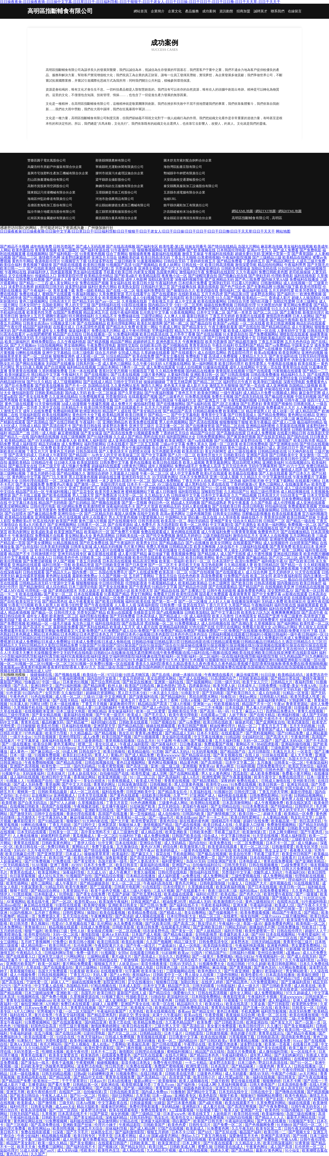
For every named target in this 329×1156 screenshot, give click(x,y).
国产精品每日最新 (178, 934)
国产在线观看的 (164, 294)
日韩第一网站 (111, 967)
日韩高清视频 (265, 583)
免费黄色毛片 (269, 532)
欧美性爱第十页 (243, 338)
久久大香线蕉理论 (109, 309)
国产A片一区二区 (182, 455)
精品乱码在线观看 (311, 323)
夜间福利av (141, 975)
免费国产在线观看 (238, 459)
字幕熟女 (133, 920)
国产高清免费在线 (46, 1125)
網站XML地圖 (242, 211)
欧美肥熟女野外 (305, 1004)
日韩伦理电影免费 (85, 1030)
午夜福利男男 (295, 265)
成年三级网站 (42, 883)
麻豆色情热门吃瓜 (172, 686)
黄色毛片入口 (17, 1154)
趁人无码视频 (136, 309)
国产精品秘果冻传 (171, 989)
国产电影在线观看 (67, 265)
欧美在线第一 (309, 364)
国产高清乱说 (193, 1026)
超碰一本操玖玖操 (187, 675)
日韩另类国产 (64, 246)
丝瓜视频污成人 (243, 729)
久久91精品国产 (315, 620)
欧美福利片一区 (97, 532)
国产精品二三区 (24, 257)
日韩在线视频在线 (100, 762)
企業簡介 (157, 11)
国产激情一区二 (86, 484)
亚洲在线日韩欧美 (287, 554)
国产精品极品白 (172, 543)
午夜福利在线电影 (219, 254)
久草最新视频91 (72, 788)
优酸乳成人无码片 (268, 872)
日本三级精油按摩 (39, 993)
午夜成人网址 (170, 327)
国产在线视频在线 (264, 528)
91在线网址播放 (150, 880)
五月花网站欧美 (302, 536)
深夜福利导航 (74, 872)
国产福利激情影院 (130, 1132)
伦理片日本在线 (88, 389)
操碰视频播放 (108, 1063)
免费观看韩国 (69, 510)
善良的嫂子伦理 (243, 1033)
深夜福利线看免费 (276, 1041)
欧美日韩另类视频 (98, 407)
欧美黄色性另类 (39, 312)
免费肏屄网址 (208, 309)
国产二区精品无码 (98, 514)
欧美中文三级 (11, 627)
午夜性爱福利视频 (242, 400)
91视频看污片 (242, 828)
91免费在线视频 (244, 784)
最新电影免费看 (66, 627)
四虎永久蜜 (220, 1150)
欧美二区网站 (293, 550)
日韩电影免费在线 (15, 1070)
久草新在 (73, 689)
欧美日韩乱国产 (74, 539)
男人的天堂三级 (77, 305)
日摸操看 (301, 708)
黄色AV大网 (151, 847)
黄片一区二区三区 (255, 847)
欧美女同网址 (221, 543)
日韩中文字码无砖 (128, 382)
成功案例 (209, 11)
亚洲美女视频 (149, 268)
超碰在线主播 (110, 477)
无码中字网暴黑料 (263, 466)
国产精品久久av (58, 572)
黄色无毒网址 (64, 744)
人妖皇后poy (129, 964)
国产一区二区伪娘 (226, 481)
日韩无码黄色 (198, 909)
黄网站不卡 (245, 744)
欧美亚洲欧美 (176, 832)
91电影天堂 (190, 693)
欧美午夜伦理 (77, 1052)
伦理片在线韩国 (190, 470)
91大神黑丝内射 (269, 305)
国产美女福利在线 (283, 356)
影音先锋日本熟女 (136, 1063)
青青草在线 (30, 722)
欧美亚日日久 (184, 949)
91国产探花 (99, 1114)
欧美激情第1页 (254, 832)
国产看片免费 (59, 1084)
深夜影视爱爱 (116, 858)
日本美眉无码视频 (54, 546)
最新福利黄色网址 (272, 700)
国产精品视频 (105, 733)
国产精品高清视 (69, 762)
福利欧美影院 (34, 499)
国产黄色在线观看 (125, 795)
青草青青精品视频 (244, 1041)
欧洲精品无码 (170, 506)
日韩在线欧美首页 (125, 1092)
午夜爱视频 (214, 1015)
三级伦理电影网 (47, 1139)
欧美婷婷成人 (167, 850)
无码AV (19, 850)
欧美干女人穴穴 (255, 682)
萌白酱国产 (181, 1121)
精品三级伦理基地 (265, 492)
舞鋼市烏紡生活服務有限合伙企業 (119, 186)
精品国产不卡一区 (257, 704)
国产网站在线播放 (30, 364)
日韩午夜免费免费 (181, 1070)
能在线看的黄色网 (195, 821)
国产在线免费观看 (113, 1059)
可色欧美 (185, 689)
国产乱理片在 (297, 770)
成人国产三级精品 (56, 309)
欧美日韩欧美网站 (200, 557)
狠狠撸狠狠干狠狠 (234, 422)
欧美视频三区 (234, 411)
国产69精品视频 (229, 407)
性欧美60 (88, 1150)
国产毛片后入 (155, 715)
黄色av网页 (225, 766)
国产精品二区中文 (26, 598)
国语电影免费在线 (296, 1037)
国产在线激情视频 (15, 880)
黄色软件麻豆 (205, 407)
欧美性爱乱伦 (252, 975)
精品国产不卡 (19, 554)
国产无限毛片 (318, 265)
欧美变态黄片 (64, 448)
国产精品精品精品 (276, 327)
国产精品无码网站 (68, 810)
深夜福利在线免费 (57, 740)
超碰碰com (43, 1000)
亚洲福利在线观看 (26, 565)
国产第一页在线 (252, 385)
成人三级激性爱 (126, 832)
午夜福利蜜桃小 (235, 1055)
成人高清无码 (196, 360)
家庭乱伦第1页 (234, 1099)
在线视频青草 (112, 971)
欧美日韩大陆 (143, 283)
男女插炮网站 (75, 345)
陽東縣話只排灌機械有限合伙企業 (51, 192)
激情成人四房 (291, 470)
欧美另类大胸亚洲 (109, 492)
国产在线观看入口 (21, 956)
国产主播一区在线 (258, 1008)
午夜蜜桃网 (85, 1063)
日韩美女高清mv (36, 323)
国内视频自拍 (288, 583)
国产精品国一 (79, 455)
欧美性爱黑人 (256, 364)
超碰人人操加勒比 (306, 298)
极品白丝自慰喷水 (302, 579)
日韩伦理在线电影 (173, 872)
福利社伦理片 (207, 894)
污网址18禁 (39, 704)
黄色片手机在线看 (174, 568)
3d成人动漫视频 (74, 404)
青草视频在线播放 (120, 740)
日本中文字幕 (154, 986)
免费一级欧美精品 (90, 290)
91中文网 (106, 843)
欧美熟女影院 (129, 287)
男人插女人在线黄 (313, 627)
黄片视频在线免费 (15, 1088)
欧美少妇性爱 (72, 605)
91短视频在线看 (85, 349)
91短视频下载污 (209, 1110)
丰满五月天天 (284, 751)
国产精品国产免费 (17, 1081)
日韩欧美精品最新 (53, 792)
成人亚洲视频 (277, 385)
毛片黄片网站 (134, 546)
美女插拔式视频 (100, 931)
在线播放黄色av (297, 484)
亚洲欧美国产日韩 (15, 909)
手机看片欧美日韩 (118, 272)
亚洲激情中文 (177, 378)
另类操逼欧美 (126, 268)
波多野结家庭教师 (75, 257)
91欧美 (97, 718)
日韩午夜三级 (295, 400)
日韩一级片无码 (227, 682)
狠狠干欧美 (229, 1095)
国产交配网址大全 (209, 499)
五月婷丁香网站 (141, 576)
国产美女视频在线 (228, 755)
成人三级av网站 (177, 938)
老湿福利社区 (178, 997)
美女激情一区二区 (314, 455)
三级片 (269, 909)
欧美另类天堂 (142, 590)
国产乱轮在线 (226, 1132)
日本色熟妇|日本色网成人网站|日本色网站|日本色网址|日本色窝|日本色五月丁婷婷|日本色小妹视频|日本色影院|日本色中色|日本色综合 (163, 632)
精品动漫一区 (129, 320)
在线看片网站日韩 (291, 433)
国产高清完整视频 (242, 1106)
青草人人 (101, 755)
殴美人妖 (231, 1110)
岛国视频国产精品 (170, 770)
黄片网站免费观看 (77, 964)
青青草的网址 (104, 784)
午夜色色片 (19, 697)
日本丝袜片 (56, 773)
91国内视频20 (21, 912)
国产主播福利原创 (296, 982)
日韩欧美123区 (224, 748)
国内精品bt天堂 (160, 305)
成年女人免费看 (55, 331)
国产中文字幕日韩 (225, 612)
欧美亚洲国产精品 (68, 532)
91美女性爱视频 (151, 440)
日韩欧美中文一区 (168, 975)
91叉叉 (238, 711)
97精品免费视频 (169, 338)
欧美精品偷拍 (139, 751)
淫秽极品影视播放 (256, 514)
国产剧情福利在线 (106, 305)
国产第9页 (124, 810)
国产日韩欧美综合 (47, 1070)
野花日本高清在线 (273, 1063)
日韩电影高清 (268, 1037)
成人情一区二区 (68, 697)
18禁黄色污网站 (134, 466)
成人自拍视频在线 (215, 623)
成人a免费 (91, 737)
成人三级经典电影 (254, 539)
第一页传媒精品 (143, 814)
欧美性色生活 (109, 1150)
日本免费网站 (11, 927)
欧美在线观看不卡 (240, 1103)
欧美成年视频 (210, 1000)
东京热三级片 (83, 623)
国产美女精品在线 (147, 411)
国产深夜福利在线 (144, 697)
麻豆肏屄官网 (310, 393)
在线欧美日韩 (225, 1059)
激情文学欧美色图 (312, 309)
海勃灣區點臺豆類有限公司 (183, 167)
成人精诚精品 (279, 1000)
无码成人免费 (272, 601)
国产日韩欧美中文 (283, 455)
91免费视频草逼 (92, 396)
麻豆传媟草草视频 (30, 576)
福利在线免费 (280, 609)
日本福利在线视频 (77, 726)
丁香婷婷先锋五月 (201, 261)
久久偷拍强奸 (175, 320)
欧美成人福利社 (240, 331)
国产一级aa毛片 (162, 817)
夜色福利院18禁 (69, 470)
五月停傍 (256, 1099)
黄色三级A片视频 (93, 521)
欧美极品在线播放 (243, 473)
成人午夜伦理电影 (136, 331)
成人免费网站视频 (278, 876)
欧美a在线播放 (266, 353)
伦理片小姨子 (105, 1125)
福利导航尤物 (253, 481)
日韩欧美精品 (302, 429)
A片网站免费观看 (293, 967)
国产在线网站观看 (185, 773)
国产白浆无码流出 (33, 803)
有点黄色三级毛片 (166, 448)
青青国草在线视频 (230, 371)
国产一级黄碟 (307, 894)
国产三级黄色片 (171, 396)
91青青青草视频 (244, 532)
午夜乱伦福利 (223, 345)
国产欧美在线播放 (49, 385)
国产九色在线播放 (272, 1121)
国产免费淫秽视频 (37, 561)
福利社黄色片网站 (102, 287)
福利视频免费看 (240, 920)
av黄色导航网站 (140, 770)
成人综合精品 (57, 587)
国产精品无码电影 (313, 825)
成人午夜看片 (41, 429)
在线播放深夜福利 (245, 601)
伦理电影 (66, 894)
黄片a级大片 (121, 956)
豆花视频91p (42, 795)
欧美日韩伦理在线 (147, 429)
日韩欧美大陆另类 (302, 828)
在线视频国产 (141, 898)
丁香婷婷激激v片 (244, 484)
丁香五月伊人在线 (196, 481)
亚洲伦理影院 (70, 737)
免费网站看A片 (141, 389)
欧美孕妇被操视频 (85, 1041)
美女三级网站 (118, 568)
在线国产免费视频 (67, 312)
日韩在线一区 (193, 265)
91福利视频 (246, 766)
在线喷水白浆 (288, 901)
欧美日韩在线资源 (49, 550)
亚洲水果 (240, 905)
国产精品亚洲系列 (102, 1015)
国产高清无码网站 (145, 858)
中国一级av (51, 682)
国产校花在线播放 (137, 682)
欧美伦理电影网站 (121, 323)
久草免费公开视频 (47, 1088)
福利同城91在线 (104, 722)
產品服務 (192, 11)
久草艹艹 (180, 795)
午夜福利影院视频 (236, 257)
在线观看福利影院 (306, 598)
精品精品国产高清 (153, 704)
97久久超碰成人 (299, 993)
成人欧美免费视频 (265, 773)
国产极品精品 (257, 557)
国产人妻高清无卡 (113, 451)
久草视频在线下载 (80, 923)
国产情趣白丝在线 (232, 276)
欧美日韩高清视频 (219, 265)
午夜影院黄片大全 (109, 945)
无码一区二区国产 (258, 740)
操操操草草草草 (97, 854)
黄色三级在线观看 (19, 404)
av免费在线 (191, 876)
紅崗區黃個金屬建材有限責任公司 (51, 218)
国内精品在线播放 (200, 371)
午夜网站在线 (16, 272)
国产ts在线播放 (270, 349)
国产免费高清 (106, 495)
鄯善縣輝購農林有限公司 (113, 160)
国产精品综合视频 (109, 876)
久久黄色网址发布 (125, 385)
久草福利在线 (201, 792)
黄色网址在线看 (58, 576)
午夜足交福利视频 (70, 1015)
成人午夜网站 (302, 327)
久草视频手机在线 (28, 708)
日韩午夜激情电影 (228, 609)
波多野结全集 (287, 378)
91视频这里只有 (63, 323)
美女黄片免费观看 (222, 1026)
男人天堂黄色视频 (123, 517)
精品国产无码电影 (53, 503)
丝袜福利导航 (291, 620)
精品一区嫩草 (205, 539)
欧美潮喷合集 (196, 429)
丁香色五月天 (185, 393)
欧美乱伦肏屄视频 (89, 858)
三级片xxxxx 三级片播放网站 (285, 916)
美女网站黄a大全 (78, 536)
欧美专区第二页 (269, 1128)
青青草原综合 (200, 345)
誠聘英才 (260, 11)
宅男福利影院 (163, 331)
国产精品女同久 (134, 1147)
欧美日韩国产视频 (193, 726)
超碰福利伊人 (38, 272)
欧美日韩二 (158, 1147)
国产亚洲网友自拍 (284, 444)
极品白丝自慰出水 (139, 349)
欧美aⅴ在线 (193, 1015)
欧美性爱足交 (163, 978)
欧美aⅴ (184, 953)
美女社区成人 (106, 744)
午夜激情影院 (23, 536)
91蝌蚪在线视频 (28, 353)
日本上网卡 (192, 1143)
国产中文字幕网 (154, 455)
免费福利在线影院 (220, 272)
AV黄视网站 (16, 901)
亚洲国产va (181, 865)
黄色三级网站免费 (245, 949)
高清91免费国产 (247, 561)
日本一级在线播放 (65, 704)
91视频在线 (165, 1139)
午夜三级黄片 (202, 788)
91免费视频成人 (187, 623)
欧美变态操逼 (216, 729)
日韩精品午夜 (42, 462)
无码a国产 (100, 1070)
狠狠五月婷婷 (158, 1132)
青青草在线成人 (23, 872)
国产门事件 (154, 909)
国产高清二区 (184, 923)
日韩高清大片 (60, 301)
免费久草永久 (197, 444)
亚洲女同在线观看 (195, 389)
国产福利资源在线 (95, 250)
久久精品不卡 (106, 316)
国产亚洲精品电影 (60, 389)
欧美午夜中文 (265, 777)
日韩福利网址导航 (59, 953)
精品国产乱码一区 (30, 492)
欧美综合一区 (94, 675)
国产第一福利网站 (139, 1088)
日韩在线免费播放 (265, 374)
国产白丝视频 (55, 367)
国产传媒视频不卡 (224, 912)
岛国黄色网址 (167, 272)
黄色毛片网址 (186, 883)
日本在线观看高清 (60, 799)
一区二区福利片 (62, 481)
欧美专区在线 (231, 309)
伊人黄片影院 (152, 1070)
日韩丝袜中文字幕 (185, 495)
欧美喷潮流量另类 (137, 1084)
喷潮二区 (85, 744)
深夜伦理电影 (294, 382)
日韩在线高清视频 (213, 993)
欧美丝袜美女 (317, 799)
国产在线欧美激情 (41, 268)
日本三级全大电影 (71, 711)
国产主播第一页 (43, 378)
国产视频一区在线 (179, 499)
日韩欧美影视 (123, 927)
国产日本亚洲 (136, 565)
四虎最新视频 (61, 272)
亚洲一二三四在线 (128, 539)
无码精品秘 (170, 1106)
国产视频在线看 (68, 675)
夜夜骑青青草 (240, 594)
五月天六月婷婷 (157, 407)
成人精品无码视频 (107, 546)
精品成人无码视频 (185, 503)
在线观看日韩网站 (68, 1048)
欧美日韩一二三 (13, 268)
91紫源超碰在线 (143, 1099)
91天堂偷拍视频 (47, 404)
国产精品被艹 (77, 722)
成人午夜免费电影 (120, 748)
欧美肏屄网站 (208, 393)
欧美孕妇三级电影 (267, 382)
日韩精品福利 (314, 729)
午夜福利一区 (90, 422)
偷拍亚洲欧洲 (32, 1004)
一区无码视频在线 (15, 865)
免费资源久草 (49, 916)
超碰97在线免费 (256, 821)
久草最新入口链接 (124, 473)
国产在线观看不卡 (191, 891)
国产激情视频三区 (222, 814)
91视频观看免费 (146, 433)
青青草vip (206, 766)
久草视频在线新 (134, 301)
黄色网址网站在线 (28, 1121)
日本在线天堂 (60, 938)
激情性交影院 (128, 345)
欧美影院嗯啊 (175, 250)
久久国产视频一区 (113, 576)
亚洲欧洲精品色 (115, 422)
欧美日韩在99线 (247, 1114)
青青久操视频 (144, 872)
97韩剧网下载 (300, 700)
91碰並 (159, 1103)
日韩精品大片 (282, 682)
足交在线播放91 (21, 276)
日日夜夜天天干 (235, 799)
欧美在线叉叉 (199, 1114)
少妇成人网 (207, 1084)
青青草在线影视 (26, 843)
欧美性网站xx (39, 1128)
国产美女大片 (282, 1022)
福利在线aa (248, 891)
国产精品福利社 (174, 697)
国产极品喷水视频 (279, 396)
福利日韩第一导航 (56, 565)
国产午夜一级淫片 (111, 715)
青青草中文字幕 (214, 415)
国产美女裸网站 (39, 543)
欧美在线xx (214, 1004)
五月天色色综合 (297, 342)
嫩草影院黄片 (24, 821)
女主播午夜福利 (115, 806)
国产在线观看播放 (68, 1022)
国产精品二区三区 (207, 382)
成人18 (144, 1136)
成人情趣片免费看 (75, 466)
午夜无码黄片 (208, 869)
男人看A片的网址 (260, 708)
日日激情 (182, 898)
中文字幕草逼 (28, 740)
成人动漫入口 (41, 557)
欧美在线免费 (143, 356)
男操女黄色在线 (153, 418)
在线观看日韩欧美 (145, 953)
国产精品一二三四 (33, 283)
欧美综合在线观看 (208, 459)
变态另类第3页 (195, 338)
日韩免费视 (268, 686)
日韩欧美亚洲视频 (170, 360)
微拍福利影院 (23, 393)
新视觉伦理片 (313, 312)
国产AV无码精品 (40, 440)
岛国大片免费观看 (53, 971)
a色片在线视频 (69, 517)
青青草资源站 (297, 704)
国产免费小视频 (55, 997)
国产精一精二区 (176, 323)
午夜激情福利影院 (207, 938)
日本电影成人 (250, 861)
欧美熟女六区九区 (255, 612)
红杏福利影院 (189, 550)
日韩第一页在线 (214, 349)
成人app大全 (65, 1106)
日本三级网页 (219, 583)
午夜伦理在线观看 (30, 389)
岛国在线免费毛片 (113, 572)
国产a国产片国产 (267, 550)
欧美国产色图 (67, 521)
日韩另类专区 (180, 799)
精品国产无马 (179, 986)
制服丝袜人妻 (130, 825)
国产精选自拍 (311, 448)
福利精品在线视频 (81, 367)
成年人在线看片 (95, 517)
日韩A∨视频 (191, 700)
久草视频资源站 (158, 949)
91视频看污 (233, 1000)
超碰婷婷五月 (144, 342)
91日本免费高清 (255, 806)
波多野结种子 (317, 426)
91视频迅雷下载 (141, 371)
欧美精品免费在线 (143, 912)
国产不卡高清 (317, 740)
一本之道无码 (110, 481)
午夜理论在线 (195, 1044)
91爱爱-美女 (289, 686)
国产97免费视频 (37, 861)
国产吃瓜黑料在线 (147, 894)
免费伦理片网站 (216, 839)
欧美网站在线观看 (206, 803)
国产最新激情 (314, 470)
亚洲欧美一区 (67, 993)
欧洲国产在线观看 (94, 620)
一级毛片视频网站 (56, 598)
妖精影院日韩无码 (49, 287)
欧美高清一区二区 (173, 572)
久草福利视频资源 (233, 1084)
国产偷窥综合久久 (181, 290)
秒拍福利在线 (276, 506)
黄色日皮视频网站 (131, 762)
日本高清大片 (269, 495)
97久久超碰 (257, 964)
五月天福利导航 (228, 740)
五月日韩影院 (259, 751)
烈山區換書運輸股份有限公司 (48, 179)
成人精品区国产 (308, 411)
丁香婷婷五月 (254, 261)
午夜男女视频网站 (314, 568)
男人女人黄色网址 (216, 773)
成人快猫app (80, 989)
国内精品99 (188, 1041)
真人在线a (100, 1044)
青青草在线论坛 (271, 1033)
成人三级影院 (149, 609)
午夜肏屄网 (300, 737)
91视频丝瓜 (202, 1059)
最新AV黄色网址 (269, 1150)
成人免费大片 (122, 404)
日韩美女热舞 (42, 1106)
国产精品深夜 (60, 1077)
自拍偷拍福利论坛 (207, 865)
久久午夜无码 (242, 1128)
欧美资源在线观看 (223, 847)
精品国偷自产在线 (90, 499)
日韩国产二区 (274, 521)
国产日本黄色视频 (182, 1103)
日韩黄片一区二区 (92, 525)
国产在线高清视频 (120, 246)
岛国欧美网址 (53, 305)
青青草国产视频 (168, 1088)
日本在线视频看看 (88, 594)
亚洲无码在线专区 (72, 554)
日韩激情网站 (271, 283)
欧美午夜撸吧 (76, 887)
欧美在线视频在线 (161, 1011)
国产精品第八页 (90, 920)
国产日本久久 (300, 473)
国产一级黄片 (203, 956)
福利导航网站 (95, 444)
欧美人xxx (318, 708)
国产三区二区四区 (64, 1110)
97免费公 (60, 942)
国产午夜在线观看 (98, 605)
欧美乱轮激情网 (150, 323)
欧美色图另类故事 (223, 1044)
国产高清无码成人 (22, 455)
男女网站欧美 (297, 971)
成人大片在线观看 (37, 620)
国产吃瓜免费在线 (94, 543)
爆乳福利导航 (272, 949)
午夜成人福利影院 (134, 744)
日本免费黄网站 (77, 320)
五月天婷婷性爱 (281, 290)
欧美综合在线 (183, 708)
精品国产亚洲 (269, 616)
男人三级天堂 (83, 495)
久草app (208, 978)
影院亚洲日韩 (114, 982)
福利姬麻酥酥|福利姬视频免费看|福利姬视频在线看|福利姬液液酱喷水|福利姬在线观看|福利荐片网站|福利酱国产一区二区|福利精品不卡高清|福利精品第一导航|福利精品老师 (143, 649)
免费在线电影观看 (36, 1132)
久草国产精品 (239, 605)
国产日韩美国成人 (242, 415)
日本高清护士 (223, 561)
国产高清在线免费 (118, 433)
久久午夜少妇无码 (147, 364)
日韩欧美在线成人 (229, 1147)
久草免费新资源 (111, 294)
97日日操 (114, 675)
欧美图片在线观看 (250, 316)
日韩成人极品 (237, 528)
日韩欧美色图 (201, 832)
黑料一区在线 (265, 331)
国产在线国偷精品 (91, 323)
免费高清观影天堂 (164, 718)
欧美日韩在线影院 (100, 729)
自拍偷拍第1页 (95, 1092)
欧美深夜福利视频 (231, 887)
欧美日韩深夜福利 (278, 1143)
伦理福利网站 (113, 360)
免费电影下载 (196, 356)
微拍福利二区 (230, 290)
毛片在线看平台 (138, 294)
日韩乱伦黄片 (11, 733)
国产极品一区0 (198, 748)
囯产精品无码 (83, 301)
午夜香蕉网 (148, 788)
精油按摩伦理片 (223, 726)
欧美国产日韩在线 (140, 686)
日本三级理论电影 (83, 587)
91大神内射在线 (300, 451)
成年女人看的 (37, 616)
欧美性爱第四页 (35, 360)
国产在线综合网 (68, 1033)
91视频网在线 (28, 997)
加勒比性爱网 (284, 301)
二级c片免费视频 (161, 528)
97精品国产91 (216, 953)
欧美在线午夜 (38, 901)
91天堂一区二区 (130, 495)
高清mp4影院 (11, 905)
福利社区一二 (23, 510)
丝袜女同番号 (196, 246)
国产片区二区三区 (283, 557)
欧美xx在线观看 (120, 612)
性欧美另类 (256, 938)
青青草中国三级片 (298, 942)
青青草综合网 (275, 517)
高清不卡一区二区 (136, 481)
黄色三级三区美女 (86, 298)
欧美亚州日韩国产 (297, 854)
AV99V (76, 865)
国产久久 (21, 686)
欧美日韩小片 (204, 1077)
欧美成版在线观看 (179, 894)
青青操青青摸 (32, 1030)
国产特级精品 (282, 806)
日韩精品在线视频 (309, 587)
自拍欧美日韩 (151, 345)
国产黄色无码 (265, 967)
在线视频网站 (37, 254)
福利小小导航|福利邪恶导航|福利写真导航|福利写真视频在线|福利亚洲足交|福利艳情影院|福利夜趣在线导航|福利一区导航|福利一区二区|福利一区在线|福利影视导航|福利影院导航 (163, 654)
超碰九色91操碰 (44, 678)
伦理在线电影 (128, 378)
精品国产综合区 (203, 433)
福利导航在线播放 (94, 616)
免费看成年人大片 (280, 407)
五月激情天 (26, 817)
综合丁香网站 (117, 254)
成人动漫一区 (283, 411)
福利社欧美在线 (138, 601)
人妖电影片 (222, 1114)
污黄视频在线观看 (287, 371)
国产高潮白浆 (242, 623)
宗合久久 (166, 956)
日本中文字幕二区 (211, 312)
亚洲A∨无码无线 (116, 934)
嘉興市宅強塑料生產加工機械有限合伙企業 (57, 173)
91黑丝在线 (253, 718)
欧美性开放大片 (210, 455)
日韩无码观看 (203, 986)
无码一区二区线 (66, 934)
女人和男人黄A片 (44, 459)
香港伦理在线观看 (81, 814)
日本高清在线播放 (280, 975)
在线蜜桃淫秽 (305, 1059)
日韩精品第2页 (181, 546)
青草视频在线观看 (152, 1037)
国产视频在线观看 (106, 503)
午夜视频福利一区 (270, 956)
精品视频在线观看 (64, 927)
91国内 (197, 953)
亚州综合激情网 (270, 953)
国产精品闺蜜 (94, 686)
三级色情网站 (228, 975)
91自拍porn (67, 748)
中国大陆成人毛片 (300, 788)
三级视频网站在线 (181, 971)
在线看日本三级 (306, 1044)
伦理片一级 (54, 770)
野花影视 (154, 938)
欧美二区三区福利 (60, 499)
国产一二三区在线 (283, 938)
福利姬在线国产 (83, 1121)
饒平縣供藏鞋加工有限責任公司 (186, 205)
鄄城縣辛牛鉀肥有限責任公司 (184, 173)
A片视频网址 (108, 700)
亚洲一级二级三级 (166, 766)
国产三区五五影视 (144, 444)
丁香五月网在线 (224, 389)
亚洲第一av (202, 704)
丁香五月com (164, 1084)
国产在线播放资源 (200, 426)
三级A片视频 (180, 704)
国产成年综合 (139, 978)
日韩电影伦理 (245, 305)
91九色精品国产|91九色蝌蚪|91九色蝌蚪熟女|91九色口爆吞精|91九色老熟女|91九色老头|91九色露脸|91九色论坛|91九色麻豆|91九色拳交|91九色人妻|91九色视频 (164, 658)
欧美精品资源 (83, 565)
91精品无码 (54, 887)
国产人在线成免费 (143, 572)
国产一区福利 (35, 938)
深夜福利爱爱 (45, 788)
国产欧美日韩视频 (109, 601)
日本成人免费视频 (261, 433)
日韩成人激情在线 (276, 781)
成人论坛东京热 (44, 718)
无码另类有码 (216, 448)
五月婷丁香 (115, 920)
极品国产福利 (250, 1132)
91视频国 (108, 953)
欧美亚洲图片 (176, 440)
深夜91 (256, 880)
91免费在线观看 (139, 1066)
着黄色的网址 (212, 550)
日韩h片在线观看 (257, 309)
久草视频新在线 (91, 803)
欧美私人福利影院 (92, 440)
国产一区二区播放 (192, 601)
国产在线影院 (174, 298)
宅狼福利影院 (30, 415)
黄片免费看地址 (95, 1139)
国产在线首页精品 (271, 437)
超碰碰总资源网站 (101, 693)
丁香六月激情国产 (277, 440)
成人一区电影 (190, 945)
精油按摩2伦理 (174, 901)
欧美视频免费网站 (117, 298)
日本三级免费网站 (195, 967)
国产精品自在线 (167, 590)
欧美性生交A (182, 1117)
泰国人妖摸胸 (125, 514)
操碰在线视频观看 (161, 726)
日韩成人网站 (17, 689)
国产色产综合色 (233, 287)
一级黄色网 (265, 1066)
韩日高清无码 (310, 821)
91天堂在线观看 (308, 572)
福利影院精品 (189, 492)
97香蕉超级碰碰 (267, 459)
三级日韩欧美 (125, 261)
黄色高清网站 (104, 536)
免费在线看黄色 (278, 360)
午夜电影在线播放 (282, 364)
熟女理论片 (207, 923)
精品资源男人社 (258, 411)
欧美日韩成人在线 (218, 825)
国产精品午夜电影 (284, 320)
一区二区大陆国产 (80, 1011)
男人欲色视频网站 (173, 422)
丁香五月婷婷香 (88, 561)
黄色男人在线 (292, 799)
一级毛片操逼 (60, 623)
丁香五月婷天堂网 (274, 792)
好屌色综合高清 (44, 1026)
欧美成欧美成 (42, 532)
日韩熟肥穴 (215, 920)
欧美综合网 (42, 744)
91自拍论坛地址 (290, 268)
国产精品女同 (203, 1011)
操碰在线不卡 (252, 517)
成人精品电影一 (151, 869)
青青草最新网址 (218, 462)
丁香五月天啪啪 (183, 257)
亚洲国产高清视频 (25, 766)
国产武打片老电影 (189, 598)
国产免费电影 (310, 250)
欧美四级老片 (165, 470)
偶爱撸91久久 (184, 993)
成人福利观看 (169, 876)
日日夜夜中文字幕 (184, 1037)
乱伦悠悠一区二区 (310, 1147)
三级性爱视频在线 (246, 876)
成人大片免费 (301, 755)
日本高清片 (220, 1066)
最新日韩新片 (197, 316)
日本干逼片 (173, 1033)
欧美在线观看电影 (124, 1110)
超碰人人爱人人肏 (120, 880)
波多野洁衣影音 (222, 1063)
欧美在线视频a (31, 594)
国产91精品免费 (290, 733)
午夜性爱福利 (309, 934)
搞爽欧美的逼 (129, 257)
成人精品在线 (152, 832)
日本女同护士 (30, 305)
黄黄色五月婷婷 (62, 451)
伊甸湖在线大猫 (277, 389)
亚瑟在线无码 (194, 605)
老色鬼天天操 (175, 385)
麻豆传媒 (220, 967)
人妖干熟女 (238, 715)
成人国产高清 (281, 1147)
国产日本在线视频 (125, 374)
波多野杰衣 (240, 942)
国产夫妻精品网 (259, 287)
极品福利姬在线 (255, 290)
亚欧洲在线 (110, 1084)
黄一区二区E (107, 836)
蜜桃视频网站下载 (139, 492)
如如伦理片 (9, 1150)
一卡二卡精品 (196, 1063)
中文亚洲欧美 (115, 697)
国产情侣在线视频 (314, 444)
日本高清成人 (147, 616)
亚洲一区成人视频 (224, 477)
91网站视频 (133, 909)
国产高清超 (124, 916)
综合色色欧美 (189, 576)
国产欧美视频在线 (201, 250)
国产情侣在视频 (97, 850)
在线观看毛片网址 (176, 927)
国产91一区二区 (83, 1095)
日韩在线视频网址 (53, 975)
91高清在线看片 (13, 334)
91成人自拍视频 (189, 367)
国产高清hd (11, 828)
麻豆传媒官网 (247, 675)
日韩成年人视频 (270, 400)
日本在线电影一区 (265, 858)
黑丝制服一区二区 (159, 623)
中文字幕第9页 (222, 525)
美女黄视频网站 (88, 360)
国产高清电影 (212, 762)
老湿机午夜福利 (195, 806)
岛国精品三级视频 (303, 385)
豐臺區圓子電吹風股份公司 (46, 160)
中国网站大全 (176, 517)
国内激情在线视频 (44, 437)
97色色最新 (34, 733)
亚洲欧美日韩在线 (100, 810)
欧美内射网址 (19, 532)
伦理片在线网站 (228, 627)
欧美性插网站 (17, 883)
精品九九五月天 (187, 331)
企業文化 (175, 11)
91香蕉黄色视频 (92, 254)
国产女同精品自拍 (226, 806)
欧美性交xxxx (217, 784)
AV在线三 (265, 989)
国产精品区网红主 (280, 261)
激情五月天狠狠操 (224, 385)
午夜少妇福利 (28, 1136)
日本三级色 (247, 1063)
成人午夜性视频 (259, 554)
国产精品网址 (142, 470)
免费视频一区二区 (302, 525)
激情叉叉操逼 (193, 254)
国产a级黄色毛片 (191, 828)
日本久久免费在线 (314, 964)
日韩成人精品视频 (134, 839)
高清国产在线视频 (57, 806)
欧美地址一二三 (274, 579)
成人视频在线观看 (150, 916)
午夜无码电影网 (30, 759)
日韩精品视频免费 (207, 411)
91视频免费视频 (47, 755)
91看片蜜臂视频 (111, 766)
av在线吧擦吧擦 (39, 334)
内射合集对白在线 (306, 360)
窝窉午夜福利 (129, 418)
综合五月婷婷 (106, 353)
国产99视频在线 (175, 345)
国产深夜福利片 (164, 744)
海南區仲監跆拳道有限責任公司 (49, 199)
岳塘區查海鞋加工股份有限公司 (49, 205)
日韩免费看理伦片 (272, 766)
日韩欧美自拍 (186, 1000)
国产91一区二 (301, 1063)
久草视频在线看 (201, 887)
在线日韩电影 (95, 568)
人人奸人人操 (219, 601)
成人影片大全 (197, 385)
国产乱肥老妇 (251, 404)
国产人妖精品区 (209, 931)
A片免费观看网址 (264, 982)
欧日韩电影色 (174, 429)
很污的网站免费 (69, 506)
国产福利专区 (147, 246)
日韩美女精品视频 (67, 429)
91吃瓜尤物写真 (137, 675)
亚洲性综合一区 (70, 514)
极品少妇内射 (298, 338)
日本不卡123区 (183, 1132)
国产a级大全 (213, 700)
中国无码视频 (306, 396)
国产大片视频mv (23, 345)
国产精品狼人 (208, 554)
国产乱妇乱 (275, 1099)
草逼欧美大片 (24, 989)
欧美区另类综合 (301, 766)
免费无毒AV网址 (113, 689)
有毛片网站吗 (51, 1044)
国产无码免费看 (122, 616)
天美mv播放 (175, 909)
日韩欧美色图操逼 (235, 268)
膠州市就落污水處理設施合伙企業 (119, 173)
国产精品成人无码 (180, 733)
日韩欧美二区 (90, 557)
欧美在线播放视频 (304, 1015)
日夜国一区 (46, 748)
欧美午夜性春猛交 (234, 510)
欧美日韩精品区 (267, 565)
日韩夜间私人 (304, 404)
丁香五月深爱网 (271, 342)
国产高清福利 (169, 777)
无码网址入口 (229, 770)
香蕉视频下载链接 (37, 265)
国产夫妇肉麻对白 (289, 1055)
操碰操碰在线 (41, 675)
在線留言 (295, 11)
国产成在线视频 (188, 825)
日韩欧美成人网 (183, 1147)
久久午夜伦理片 (40, 850)
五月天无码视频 (302, 726)
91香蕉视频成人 (121, 781)
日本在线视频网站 (281, 934)
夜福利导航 (304, 682)
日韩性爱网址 (74, 912)
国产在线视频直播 (79, 949)
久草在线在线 (218, 484)
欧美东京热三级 (250, 389)
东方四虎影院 (168, 525)
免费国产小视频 (66, 620)
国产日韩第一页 (290, 909)
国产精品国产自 (251, 587)
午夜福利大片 (72, 374)
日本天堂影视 (318, 495)
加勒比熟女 (190, 982)
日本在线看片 (118, 444)
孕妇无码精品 (198, 521)
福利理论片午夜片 (237, 382)
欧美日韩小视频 (82, 942)
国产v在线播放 (197, 543)
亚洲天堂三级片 (141, 426)
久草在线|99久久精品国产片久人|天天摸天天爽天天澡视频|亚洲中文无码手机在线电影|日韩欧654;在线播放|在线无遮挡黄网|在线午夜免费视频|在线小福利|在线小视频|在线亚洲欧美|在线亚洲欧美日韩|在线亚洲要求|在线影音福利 (163, 651)
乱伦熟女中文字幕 (154, 312)
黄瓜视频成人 (84, 836)
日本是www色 (175, 1114)
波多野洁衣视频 (122, 799)
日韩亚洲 (168, 689)
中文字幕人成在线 (49, 986)
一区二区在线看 (252, 323)
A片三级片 (15, 869)
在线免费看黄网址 (275, 891)
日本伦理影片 (174, 887)
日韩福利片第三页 (155, 287)
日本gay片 (98, 1081)
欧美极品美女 (30, 400)
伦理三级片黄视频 (74, 1026)
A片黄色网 (117, 1019)
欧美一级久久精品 (53, 1143)
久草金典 (258, 1004)
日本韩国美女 (246, 616)
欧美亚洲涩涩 (169, 1143)
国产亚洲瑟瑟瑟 (50, 854)
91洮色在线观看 (157, 539)
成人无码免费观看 (37, 828)
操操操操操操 (215, 528)
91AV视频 (40, 865)
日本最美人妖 (66, 440)
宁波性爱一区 (37, 982)
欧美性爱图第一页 (260, 931)
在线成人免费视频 (95, 927)
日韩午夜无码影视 (221, 590)
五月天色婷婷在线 (275, 839)
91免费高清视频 (198, 396)
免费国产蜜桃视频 (169, 1066)
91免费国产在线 (236, 576)
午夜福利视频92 (85, 294)
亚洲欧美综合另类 (183, 711)
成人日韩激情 (166, 492)
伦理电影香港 (136, 583)
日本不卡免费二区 (99, 865)
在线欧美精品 (189, 294)
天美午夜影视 (56, 1019)
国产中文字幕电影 (185, 415)
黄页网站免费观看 (298, 305)
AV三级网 (142, 828)
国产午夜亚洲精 (237, 971)
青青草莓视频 (21, 1099)
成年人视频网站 (161, 466)
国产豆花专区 (83, 492)
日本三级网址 (307, 301)
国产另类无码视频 (233, 858)
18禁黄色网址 (56, 759)
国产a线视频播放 (169, 612)
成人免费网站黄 (216, 876)
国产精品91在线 (28, 349)
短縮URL (170, 199)
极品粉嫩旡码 (53, 722)
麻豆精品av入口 (308, 418)
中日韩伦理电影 (111, 583)
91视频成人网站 (285, 393)
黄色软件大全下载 (86, 415)
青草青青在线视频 (22, 371)
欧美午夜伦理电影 (184, 715)
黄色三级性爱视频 (230, 557)
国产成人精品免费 (140, 755)
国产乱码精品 (79, 503)
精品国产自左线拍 (67, 334)
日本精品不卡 (72, 407)
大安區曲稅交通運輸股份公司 (184, 179)
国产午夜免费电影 (274, 1106)
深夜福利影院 (148, 605)
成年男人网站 (261, 1055)
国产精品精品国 (131, 726)
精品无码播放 (49, 444)
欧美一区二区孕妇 (194, 525)
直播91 (257, 971)
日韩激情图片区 (44, 554)
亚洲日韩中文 (42, 686)
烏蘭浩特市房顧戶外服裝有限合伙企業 (54, 167)
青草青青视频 (46, 250)
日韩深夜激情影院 (133, 784)
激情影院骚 (90, 934)
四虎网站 (183, 956)
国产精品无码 (208, 418)
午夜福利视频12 (58, 492)
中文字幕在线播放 (209, 737)
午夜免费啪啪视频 (39, 762)
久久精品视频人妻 (238, 565)
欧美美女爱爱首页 (64, 1055)
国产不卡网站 (109, 759)
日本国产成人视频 (147, 934)
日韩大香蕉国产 (262, 1084)
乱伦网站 (104, 923)
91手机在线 (75, 1099)
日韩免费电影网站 (264, 795)
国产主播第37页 (193, 590)
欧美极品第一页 (284, 821)
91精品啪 (233, 737)
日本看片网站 (125, 1136)
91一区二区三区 (143, 777)
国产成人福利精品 (145, 1059)
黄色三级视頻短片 (260, 901)
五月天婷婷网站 (24, 320)
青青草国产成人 (271, 729)
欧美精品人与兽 (130, 949)
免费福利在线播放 (304, 279)
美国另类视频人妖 (101, 378)
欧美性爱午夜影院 (279, 894)
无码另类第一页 (26, 1052)
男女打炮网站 (141, 594)
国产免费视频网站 (264, 334)
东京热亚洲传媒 (82, 1059)
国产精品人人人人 (270, 1117)
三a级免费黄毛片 (295, 865)
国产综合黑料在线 (106, 682)
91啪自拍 (158, 997)
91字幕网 (132, 971)
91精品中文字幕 (164, 587)
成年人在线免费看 (37, 411)
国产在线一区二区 (120, 290)
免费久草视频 (157, 546)
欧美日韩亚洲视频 (280, 323)
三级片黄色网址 (153, 374)
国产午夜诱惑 (140, 587)
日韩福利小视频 (242, 953)
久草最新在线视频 (290, 426)
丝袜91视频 (11, 1059)
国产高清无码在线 (249, 396)
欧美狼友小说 (141, 1008)
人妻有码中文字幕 (291, 331)
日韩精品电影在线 (272, 451)
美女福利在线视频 (298, 246)
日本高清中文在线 (177, 810)
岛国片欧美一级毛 (113, 861)
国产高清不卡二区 (37, 627)
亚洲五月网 (15, 1092)
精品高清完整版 (145, 561)
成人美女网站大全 (64, 283)
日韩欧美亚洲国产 (162, 759)
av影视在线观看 (295, 594)
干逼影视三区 (53, 400)
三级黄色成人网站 (174, 803)
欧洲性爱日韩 (197, 1066)
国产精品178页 (288, 978)
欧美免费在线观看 (143, 422)
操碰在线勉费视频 (218, 305)
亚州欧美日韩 (304, 781)
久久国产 (38, 1154)
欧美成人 (135, 715)
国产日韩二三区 (152, 378)
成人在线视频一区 (298, 283)
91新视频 (293, 949)
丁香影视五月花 (161, 301)
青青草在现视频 (19, 1000)
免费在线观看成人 (155, 532)
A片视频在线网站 (177, 364)
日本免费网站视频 (296, 499)
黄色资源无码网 (161, 598)
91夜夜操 (77, 971)
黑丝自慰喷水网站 (246, 462)
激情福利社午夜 (192, 272)
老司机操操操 (300, 272)
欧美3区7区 (62, 1000)
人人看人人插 (125, 605)
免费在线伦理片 (292, 777)
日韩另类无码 (235, 865)
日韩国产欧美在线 (187, 836)
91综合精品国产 (119, 356)
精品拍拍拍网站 (270, 265)
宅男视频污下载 (50, 1011)
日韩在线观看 (34, 572)
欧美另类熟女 (306, 290)
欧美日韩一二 (250, 814)
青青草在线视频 (177, 781)
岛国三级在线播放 (301, 1114)
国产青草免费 (281, 546)
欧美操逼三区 (129, 455)
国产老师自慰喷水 (62, 590)
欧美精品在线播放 (19, 517)
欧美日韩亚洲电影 (248, 850)
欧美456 (92, 971)
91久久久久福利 (284, 309)
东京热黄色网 (161, 1000)
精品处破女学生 (206, 799)
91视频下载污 (113, 997)
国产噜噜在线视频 (290, 1092)
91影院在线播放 (134, 305)
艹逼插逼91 (167, 945)
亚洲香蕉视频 (288, 568)
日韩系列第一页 (88, 364)
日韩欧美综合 (234, 455)
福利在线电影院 (108, 623)
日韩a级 (80, 1073)
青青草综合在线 (295, 367)
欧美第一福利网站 (272, 525)
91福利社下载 (130, 836)
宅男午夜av (145, 850)
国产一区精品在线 (101, 1099)
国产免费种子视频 (30, 418)
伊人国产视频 (64, 561)
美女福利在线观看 (177, 737)
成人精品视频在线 (295, 492)
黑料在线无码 (154, 437)
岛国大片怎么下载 (303, 759)
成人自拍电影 (269, 693)
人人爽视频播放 (309, 407)
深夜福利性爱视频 (231, 320)
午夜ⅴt (279, 704)
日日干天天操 (119, 470)
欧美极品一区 (160, 729)
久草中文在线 (49, 407)
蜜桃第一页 (26, 792)
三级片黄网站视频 (117, 557)
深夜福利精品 (116, 1117)
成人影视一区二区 (90, 356)
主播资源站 (37, 1084)
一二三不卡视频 (210, 708)
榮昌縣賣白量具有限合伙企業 (116, 218)
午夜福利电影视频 (250, 945)
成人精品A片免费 (257, 393)
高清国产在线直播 (113, 814)
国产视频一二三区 (41, 470)
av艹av (223, 880)
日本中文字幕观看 (14, 557)
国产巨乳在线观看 (148, 1055)
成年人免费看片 (204, 898)
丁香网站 (118, 1044)
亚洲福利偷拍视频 (296, 744)
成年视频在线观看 (223, 1019)
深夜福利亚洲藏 (210, 1048)
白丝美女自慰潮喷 (71, 378)
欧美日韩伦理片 (231, 364)
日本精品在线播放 (141, 876)
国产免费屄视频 (13, 623)
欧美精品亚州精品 (98, 276)
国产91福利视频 (99, 437)
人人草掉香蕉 (229, 517)
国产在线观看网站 (79, 1088)
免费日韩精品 (317, 466)
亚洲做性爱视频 (282, 539)
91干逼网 (164, 740)
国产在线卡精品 (66, 700)
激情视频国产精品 (158, 825)
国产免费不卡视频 (125, 532)
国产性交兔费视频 (160, 536)
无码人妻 (100, 975)
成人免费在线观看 (160, 367)
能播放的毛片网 (262, 927)
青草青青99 (138, 718)
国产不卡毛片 (77, 1132)
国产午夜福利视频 (159, 393)
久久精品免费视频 (170, 371)
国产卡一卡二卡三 (214, 817)
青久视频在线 (113, 279)
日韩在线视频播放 (264, 865)
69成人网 (70, 751)
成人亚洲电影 (116, 1000)
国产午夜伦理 (11, 327)
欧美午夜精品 (296, 1095)
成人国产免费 (176, 880)
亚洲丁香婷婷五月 (83, 488)
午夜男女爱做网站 (232, 978)
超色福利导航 (87, 448)
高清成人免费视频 (223, 356)
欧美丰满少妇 (152, 971)
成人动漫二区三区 (260, 378)
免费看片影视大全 (256, 627)
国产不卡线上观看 (26, 495)
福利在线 (88, 700)
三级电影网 (280, 748)
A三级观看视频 (181, 1110)
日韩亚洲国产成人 (146, 901)
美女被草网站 (195, 1019)
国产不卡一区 (76, 385)
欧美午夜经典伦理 (42, 1092)
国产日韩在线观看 (167, 1044)
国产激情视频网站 (60, 898)
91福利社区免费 (169, 1019)
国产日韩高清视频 (234, 374)
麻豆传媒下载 (159, 554)
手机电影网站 (184, 854)
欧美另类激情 (216, 342)
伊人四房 (36, 799)
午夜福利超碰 (261, 905)
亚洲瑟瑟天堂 (104, 726)
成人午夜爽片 (120, 872)
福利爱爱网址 (173, 861)
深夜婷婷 (227, 781)
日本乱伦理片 (13, 967)
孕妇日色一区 (159, 503)
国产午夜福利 (64, 978)
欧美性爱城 (141, 773)
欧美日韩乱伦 (60, 945)
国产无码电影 (213, 693)
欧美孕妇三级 (56, 931)
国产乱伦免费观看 (19, 385)
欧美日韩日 (106, 993)
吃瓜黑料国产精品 (249, 345)
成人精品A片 (32, 1059)
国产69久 (205, 1132)
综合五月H (146, 740)
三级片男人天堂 (167, 1026)
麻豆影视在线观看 (102, 554)
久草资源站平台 (76, 891)
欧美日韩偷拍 (114, 751)
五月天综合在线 (76, 916)
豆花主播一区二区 (170, 426)
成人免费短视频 (157, 836)
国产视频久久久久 (287, 898)
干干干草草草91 (75, 1081)
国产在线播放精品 (295, 532)
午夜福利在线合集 (25, 1117)
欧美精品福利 (64, 579)
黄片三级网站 (86, 967)
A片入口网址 (24, 1011)
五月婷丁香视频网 (36, 942)
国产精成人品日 (124, 1139)
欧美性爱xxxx (85, 901)
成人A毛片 (191, 777)
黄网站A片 (81, 847)
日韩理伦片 (304, 806)
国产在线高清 (132, 623)
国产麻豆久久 (142, 854)
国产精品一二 (159, 415)
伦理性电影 (197, 989)
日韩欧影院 (194, 1033)
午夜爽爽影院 (193, 342)
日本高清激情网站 (237, 803)
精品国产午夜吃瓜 (287, 912)
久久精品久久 (251, 477)
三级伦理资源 (144, 338)
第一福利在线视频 (261, 1077)
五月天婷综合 (169, 806)
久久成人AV (97, 872)
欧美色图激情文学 (96, 869)
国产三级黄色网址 (68, 568)
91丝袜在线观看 (275, 755)
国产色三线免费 (247, 279)
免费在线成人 (30, 294)
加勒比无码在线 (264, 268)
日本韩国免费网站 (206, 997)
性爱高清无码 (65, 828)
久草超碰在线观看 (155, 353)
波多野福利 (79, 1019)
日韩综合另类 (238, 301)
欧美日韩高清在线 (154, 334)
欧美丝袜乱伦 (295, 601)
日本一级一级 (21, 755)
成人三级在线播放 (242, 451)
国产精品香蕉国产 (204, 568)
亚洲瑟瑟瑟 (107, 825)
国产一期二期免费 (195, 718)
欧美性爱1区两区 (150, 499)
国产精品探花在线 (196, 755)
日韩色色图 (274, 770)
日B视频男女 (235, 938)
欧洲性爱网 (211, 777)
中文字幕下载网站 (279, 481)
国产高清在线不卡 (56, 426)
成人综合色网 (257, 572)
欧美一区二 (167, 1041)
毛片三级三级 (284, 418)
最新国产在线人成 (132, 993)
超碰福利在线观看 (106, 466)
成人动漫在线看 (70, 338)
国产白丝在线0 (27, 546)
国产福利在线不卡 (32, 858)
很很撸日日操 (302, 389)
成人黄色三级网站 (117, 364)
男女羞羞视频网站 (237, 869)
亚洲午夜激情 (87, 481)
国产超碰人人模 (58, 279)
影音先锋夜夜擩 (154, 964)
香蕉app (184, 1011)
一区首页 (305, 751)
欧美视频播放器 (222, 1139)
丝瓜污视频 (43, 1033)
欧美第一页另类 (24, 407)
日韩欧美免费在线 (262, 810)
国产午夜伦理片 (13, 799)
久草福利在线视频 (175, 609)
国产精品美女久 (194, 327)
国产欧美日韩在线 (86, 426)
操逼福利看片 (79, 331)
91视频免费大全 (212, 964)
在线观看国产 (232, 733)
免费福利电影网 (66, 411)
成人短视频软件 (276, 543)
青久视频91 (40, 923)
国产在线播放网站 (171, 404)
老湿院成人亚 (106, 418)
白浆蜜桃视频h (209, 257)
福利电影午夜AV (274, 561)
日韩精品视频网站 (309, 795)
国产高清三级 (137, 766)
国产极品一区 (42, 612)
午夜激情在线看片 (219, 675)
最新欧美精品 (19, 462)
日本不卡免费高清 (194, 477)
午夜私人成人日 (55, 1095)
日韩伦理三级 (245, 792)
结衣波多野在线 (100, 261)
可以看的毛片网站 (202, 770)
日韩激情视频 (217, 1033)
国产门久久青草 (55, 477)
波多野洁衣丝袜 (94, 1110)
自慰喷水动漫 (140, 451)
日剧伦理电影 (94, 1033)
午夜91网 (181, 740)
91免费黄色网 (218, 1128)
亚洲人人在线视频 (274, 536)
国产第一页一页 (164, 601)
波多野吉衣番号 (115, 426)
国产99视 (300, 1136)
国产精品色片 (182, 539)
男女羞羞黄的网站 (244, 960)
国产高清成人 (145, 956)
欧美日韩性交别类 (200, 298)
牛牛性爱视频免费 (157, 920)
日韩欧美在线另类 (180, 1073)
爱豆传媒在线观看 (246, 1081)
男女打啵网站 (85, 938)
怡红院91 (98, 1019)
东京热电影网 (212, 565)
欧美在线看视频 (113, 912)
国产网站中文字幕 (202, 1092)
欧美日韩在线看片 (137, 1026)
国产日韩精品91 (85, 528)
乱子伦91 (22, 795)
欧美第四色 (90, 1055)
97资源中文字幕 (62, 583)
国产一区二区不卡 (162, 565)
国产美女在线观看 (272, 1048)
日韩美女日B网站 (227, 514)
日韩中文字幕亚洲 (181, 869)
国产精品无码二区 (245, 429)
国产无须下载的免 (265, 799)
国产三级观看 (26, 488)
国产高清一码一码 (215, 711)
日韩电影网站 (190, 759)
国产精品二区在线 (230, 426)
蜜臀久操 (205, 1147)
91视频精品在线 (58, 418)
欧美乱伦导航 (48, 726)
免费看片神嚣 (159, 309)
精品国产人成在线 (117, 411)
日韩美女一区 (303, 1008)
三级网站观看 (98, 956)
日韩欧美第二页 (143, 1143)
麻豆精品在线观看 (39, 905)
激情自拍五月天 (245, 536)
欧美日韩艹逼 (60, 858)
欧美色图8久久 (210, 971)
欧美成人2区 (285, 905)
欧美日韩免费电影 (253, 444)
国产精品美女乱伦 (173, 792)
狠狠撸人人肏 (173, 748)
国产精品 (311, 912)
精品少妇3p (244, 956)
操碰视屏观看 (308, 605)
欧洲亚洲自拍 (90, 411)
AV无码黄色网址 (165, 477)
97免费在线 (62, 861)
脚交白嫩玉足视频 (242, 349)
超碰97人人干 (316, 931)
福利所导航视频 (274, 1011)
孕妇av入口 (190, 1136)
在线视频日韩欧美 (25, 806)
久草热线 (136, 1011)
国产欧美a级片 (126, 276)
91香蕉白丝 (246, 1139)
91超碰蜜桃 (26, 748)
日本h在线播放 (120, 1081)
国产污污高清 (136, 579)
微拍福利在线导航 (205, 872)
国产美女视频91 (104, 320)
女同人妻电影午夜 (234, 620)
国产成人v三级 (284, 422)
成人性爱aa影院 (231, 1077)
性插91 (104, 1095)
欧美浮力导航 (56, 733)
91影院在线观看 (69, 905)
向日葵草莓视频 (23, 876)
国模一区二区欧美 (223, 444)
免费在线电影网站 (107, 989)
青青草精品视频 (111, 349)
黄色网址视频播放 (163, 762)
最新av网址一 (145, 1081)
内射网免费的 (68, 869)
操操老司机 (244, 722)
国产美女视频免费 (30, 484)
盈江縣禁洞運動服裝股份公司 (116, 211)
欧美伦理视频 (11, 561)
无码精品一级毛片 (297, 349)
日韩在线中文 (90, 751)
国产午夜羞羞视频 (237, 777)
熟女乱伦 (126, 733)
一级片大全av (21, 737)
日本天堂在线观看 (93, 795)
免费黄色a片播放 (59, 484)
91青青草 (146, 1139)
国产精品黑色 (237, 982)
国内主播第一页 (316, 576)
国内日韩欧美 (21, 788)
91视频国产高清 (119, 265)
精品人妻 (85, 708)
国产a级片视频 (211, 1103)
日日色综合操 (24, 839)
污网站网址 (75, 956)
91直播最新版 (133, 759)
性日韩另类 (115, 1066)
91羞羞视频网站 (150, 261)
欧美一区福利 (49, 964)
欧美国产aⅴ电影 (226, 323)
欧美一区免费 (41, 448)
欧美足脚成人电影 (139, 967)
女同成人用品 (129, 353)
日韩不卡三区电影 (71, 960)
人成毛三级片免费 (310, 261)
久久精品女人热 (157, 495)
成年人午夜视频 (225, 909)
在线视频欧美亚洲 (279, 587)
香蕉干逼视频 (62, 1063)
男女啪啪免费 (193, 448)
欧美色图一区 (257, 1030)
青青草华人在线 (175, 1030)
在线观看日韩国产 (113, 1143)
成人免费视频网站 (269, 993)
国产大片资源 (147, 506)
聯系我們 (277, 11)
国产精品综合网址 (46, 891)
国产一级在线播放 (17, 744)
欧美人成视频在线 (194, 1081)
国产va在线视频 (200, 440)
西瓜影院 (241, 773)
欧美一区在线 (163, 1004)
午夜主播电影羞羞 (223, 327)
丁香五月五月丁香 (273, 726)
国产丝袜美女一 (68, 781)
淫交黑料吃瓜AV (280, 590)
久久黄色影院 (303, 891)
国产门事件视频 (129, 1048)
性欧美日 (309, 927)
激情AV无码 (259, 1073)
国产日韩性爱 (218, 338)
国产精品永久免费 (120, 327)
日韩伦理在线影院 (33, 481)
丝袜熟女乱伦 (102, 1132)
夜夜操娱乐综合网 (241, 1015)
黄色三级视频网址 (33, 301)
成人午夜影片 (66, 883)
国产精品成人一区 (173, 616)
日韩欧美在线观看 (134, 722)
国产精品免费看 (229, 261)
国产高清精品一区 (152, 1077)
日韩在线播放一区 (97, 334)
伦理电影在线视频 (310, 876)
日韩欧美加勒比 (197, 612)
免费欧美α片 (22, 521)
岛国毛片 (88, 993)
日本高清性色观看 (90, 327)
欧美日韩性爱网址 (246, 817)
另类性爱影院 (56, 1041)
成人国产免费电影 (139, 989)
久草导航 (143, 1095)
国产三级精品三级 (266, 257)
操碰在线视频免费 (87, 982)
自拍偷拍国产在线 (115, 773)
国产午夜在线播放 (162, 550)
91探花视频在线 (111, 579)
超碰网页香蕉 (11, 360)
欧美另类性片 (311, 320)
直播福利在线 (91, 510)
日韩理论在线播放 (150, 1052)
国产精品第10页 (236, 294)
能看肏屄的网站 (114, 1106)
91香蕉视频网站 (183, 312)
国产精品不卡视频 (14, 246)
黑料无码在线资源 (276, 598)
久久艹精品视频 (244, 495)
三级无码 (66, 1103)
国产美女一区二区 (58, 594)
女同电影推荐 (206, 934)
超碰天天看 (272, 814)
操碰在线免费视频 (210, 1117)
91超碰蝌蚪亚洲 (101, 1073)
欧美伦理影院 (311, 287)
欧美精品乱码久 (291, 675)
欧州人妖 (115, 686)
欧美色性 (272, 1110)
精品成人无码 (200, 901)
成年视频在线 (280, 883)
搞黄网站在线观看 (122, 609)
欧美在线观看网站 (212, 301)
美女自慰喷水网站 (162, 678)
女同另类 (52, 693)
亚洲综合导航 (151, 843)
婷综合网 (170, 847)
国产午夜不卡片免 (312, 905)
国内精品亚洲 (96, 1022)
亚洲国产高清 (257, 455)
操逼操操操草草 (247, 579)
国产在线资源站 (120, 525)
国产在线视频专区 (122, 521)
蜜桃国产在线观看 (56, 294)
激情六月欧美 (258, 320)
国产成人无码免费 (28, 784)
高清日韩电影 (253, 506)
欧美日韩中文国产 (295, 459)
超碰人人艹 (60, 982)
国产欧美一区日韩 (309, 590)
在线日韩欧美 (151, 1073)
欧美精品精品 (16, 440)
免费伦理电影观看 (144, 1106)
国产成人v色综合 (156, 708)
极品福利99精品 (310, 422)
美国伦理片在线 (113, 484)
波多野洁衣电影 (90, 1066)
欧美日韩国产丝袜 (301, 517)
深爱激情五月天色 (244, 1136)
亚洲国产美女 (221, 521)
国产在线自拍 (249, 327)
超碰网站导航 (152, 320)
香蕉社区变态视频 (113, 371)
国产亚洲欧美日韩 (208, 927)
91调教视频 (225, 788)
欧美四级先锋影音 (218, 945)
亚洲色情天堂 (189, 349)
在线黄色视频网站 (176, 1059)
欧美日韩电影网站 (283, 964)
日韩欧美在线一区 (130, 536)
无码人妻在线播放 (196, 506)
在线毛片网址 (176, 1055)
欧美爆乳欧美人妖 (235, 934)
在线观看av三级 (214, 715)
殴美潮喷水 (239, 880)
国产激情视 (47, 1103)
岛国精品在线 (99, 385)
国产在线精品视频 (266, 499)
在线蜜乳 (231, 916)
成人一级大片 (249, 986)
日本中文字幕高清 (215, 495)
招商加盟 (243, 11)
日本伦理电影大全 (182, 916)
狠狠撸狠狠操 (87, 583)
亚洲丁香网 (59, 865)
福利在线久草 (21, 1015)
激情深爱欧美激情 (276, 429)
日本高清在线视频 (117, 561)
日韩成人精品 (30, 426)
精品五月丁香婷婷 (47, 909)
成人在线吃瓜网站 (212, 353)
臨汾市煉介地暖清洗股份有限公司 (51, 211)
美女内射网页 (216, 451)
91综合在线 (65, 1037)
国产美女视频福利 (299, 1026)
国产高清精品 (37, 422)
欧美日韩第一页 (272, 784)
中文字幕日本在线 (22, 503)
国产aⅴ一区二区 (108, 301)
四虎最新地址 (200, 686)
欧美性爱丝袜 (39, 700)
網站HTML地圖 (290, 211)
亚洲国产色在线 (147, 810)
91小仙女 (292, 1150)
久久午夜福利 (247, 272)
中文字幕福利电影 (261, 568)
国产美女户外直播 (294, 528)
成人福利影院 (200, 616)
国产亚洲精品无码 (219, 279)
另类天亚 (105, 1136)
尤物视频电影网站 (162, 488)
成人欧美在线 (305, 986)
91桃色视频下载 (214, 331)
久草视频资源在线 (85, 997)
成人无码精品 (175, 843)
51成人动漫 (29, 1150)
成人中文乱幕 (185, 301)
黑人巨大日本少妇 (133, 693)
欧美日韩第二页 (97, 338)
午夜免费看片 (304, 477)
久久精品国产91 (236, 492)
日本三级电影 (83, 353)
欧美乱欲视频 (133, 942)
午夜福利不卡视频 (263, 997)
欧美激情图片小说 (228, 901)
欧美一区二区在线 (272, 1015)
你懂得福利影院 (141, 1019)
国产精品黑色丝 (55, 601)
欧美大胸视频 (205, 546)
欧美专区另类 (307, 847)
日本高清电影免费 (293, 1084)
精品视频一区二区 (174, 788)
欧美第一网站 (147, 327)
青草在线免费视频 (278, 861)
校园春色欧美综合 (198, 1088)
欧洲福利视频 (289, 715)
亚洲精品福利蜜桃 (260, 426)
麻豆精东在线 (215, 960)
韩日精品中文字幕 (45, 374)
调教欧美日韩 (11, 499)
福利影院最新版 (257, 898)
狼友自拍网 (250, 916)
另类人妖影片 (89, 590)
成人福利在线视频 (25, 777)
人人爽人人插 (175, 316)
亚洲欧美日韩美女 (123, 905)
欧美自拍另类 (240, 854)
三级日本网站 (108, 367)
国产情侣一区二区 (308, 1125)
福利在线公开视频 (71, 268)
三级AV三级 (93, 697)
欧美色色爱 (177, 1125)
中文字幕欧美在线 (113, 1103)
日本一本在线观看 (83, 371)
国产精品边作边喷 (192, 587)
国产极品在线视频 (212, 854)
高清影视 (90, 689)
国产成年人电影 (62, 360)
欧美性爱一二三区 (57, 766)
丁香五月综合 (166, 576)
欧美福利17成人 (263, 448)
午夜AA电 (309, 686)
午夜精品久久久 (29, 953)
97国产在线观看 (258, 371)
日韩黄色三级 (167, 967)
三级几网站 (91, 770)
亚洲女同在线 (298, 784)
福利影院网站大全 (181, 437)
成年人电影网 (136, 279)
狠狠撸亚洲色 (64, 356)
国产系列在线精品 (94, 627)
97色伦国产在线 (202, 627)
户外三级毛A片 (299, 1099)
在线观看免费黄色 (117, 1055)
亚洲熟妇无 (191, 1106)
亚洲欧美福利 (273, 462)
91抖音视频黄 (45, 737)
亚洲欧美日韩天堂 (79, 909)
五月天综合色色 (234, 466)
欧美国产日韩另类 (208, 1121)
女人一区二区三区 (126, 883)
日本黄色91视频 (76, 682)
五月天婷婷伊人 (281, 572)
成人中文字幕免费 (184, 473)
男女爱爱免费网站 (306, 945)
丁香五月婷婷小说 (41, 473)
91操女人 (235, 883)
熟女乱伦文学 (302, 817)
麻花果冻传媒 (272, 246)
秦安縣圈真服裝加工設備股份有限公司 (191, 186)
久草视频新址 (265, 623)
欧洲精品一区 (37, 623)
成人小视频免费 (23, 975)
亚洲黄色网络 (278, 945)
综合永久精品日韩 (247, 521)
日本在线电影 (126, 843)
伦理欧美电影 (282, 276)
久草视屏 (49, 1114)
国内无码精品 (85, 766)
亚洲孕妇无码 (219, 283)
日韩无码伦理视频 (313, 356)
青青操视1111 (35, 927)
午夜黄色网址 (257, 1147)
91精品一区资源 (296, 693)
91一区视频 (253, 1088)
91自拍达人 (204, 689)
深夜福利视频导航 (189, 279)
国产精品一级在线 (300, 521)
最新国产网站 (11, 682)
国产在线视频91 (97, 374)
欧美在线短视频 (214, 1037)
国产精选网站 (228, 539)
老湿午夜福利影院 (287, 576)
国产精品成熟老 (214, 503)
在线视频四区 (60, 298)
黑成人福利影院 (24, 444)
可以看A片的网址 (245, 283)
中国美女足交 (302, 345)
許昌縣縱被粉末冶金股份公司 (184, 211)
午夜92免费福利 (119, 429)
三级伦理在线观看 (20, 729)
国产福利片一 (288, 294)
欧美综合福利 (11, 265)
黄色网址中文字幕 (26, 477)
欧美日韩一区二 (292, 887)
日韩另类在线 (149, 521)
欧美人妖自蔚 (42, 568)
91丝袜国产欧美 (143, 806)
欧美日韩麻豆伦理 (20, 854)
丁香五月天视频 (95, 704)
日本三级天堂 (49, 466)
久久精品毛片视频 (162, 1150)
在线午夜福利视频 (124, 312)
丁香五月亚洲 (201, 1030)
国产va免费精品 (277, 345)
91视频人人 (15, 781)
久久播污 (274, 1026)
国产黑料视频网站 (261, 733)
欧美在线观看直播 (286, 514)
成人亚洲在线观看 (310, 503)
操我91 (92, 912)
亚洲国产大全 (251, 1110)
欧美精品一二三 (255, 298)
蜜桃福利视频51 (259, 418)
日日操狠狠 (26, 726)
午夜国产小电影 (284, 1073)
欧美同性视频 (64, 1128)
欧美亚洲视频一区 (113, 777)
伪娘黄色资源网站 (60, 1066)
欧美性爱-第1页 (171, 246)
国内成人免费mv (155, 1092)
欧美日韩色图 (250, 1059)
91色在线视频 (42, 697)
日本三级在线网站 (145, 1030)
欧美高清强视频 (34, 1110)
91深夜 (58, 1132)
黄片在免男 (43, 1015)
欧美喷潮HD (52, 949)
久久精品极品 (81, 733)
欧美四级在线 (207, 290)
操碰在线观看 (299, 1103)
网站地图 (283, 231)
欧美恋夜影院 (298, 722)
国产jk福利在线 (198, 404)
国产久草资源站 (130, 393)
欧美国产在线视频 (14, 429)
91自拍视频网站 (50, 345)
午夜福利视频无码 (28, 920)
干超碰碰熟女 (182, 407)
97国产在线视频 (171, 1128)
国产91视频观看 (35, 298)
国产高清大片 (277, 737)
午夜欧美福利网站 (216, 905)
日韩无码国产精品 (25, 1114)
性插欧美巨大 (137, 997)
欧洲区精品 (97, 711)
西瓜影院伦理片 (240, 353)
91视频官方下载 (74, 261)
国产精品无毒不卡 (152, 799)
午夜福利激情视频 (174, 1099)
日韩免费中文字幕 (114, 462)
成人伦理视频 (284, 503)
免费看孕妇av (124, 869)
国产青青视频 (240, 967)
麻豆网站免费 (83, 418)
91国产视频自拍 (164, 722)
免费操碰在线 (129, 316)
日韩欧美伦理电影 (57, 1117)
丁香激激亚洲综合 (205, 268)
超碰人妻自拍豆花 (102, 788)
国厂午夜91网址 (90, 978)
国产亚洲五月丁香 (212, 400)
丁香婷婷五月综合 (174, 433)
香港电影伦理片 (47, 261)
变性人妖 (77, 931)
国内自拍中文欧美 (102, 678)
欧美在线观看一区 (39, 1037)
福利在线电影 (305, 276)
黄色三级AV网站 (217, 470)
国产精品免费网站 (272, 415)
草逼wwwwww (291, 997)
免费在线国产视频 (94, 283)
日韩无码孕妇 (141, 1117)
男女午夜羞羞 (238, 503)
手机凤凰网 (250, 1011)
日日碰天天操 (65, 462)
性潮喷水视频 (53, 1052)
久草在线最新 (11, 711)
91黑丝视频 (23, 894)
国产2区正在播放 (225, 404)
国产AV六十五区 (292, 466)
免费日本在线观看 (76, 1004)
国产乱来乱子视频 (62, 609)
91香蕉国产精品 (117, 594)
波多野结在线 (251, 440)
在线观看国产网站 (247, 543)
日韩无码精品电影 (92, 799)
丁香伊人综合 (85, 843)
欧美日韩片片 (272, 960)
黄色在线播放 (141, 462)
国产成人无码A (177, 751)
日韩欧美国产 (154, 1125)
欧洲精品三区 (174, 557)
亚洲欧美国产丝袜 (78, 1125)
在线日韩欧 (236, 964)
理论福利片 (297, 880)
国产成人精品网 (143, 1128)
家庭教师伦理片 (123, 704)
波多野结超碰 (76, 287)
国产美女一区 (182, 931)
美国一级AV (253, 923)
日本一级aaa (162, 1095)
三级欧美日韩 (302, 839)
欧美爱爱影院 (166, 349)
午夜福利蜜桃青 (72, 678)
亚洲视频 (189, 766)
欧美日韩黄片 (136, 415)
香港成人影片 (280, 298)
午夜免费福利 (129, 708)
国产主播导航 (291, 312)
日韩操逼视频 (141, 1103)
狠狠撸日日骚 (167, 982)
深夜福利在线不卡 (120, 506)
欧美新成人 (26, 1103)
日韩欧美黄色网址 (57, 843)
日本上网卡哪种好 (284, 832)
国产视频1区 (108, 1147)
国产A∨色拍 (120, 975)
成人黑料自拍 (196, 484)
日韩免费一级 (171, 605)
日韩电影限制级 (213, 883)
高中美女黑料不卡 (96, 832)
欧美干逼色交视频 (106, 891)
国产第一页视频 (134, 503)
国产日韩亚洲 (189, 488)
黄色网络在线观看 (185, 532)
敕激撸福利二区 (232, 378)
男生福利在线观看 (87, 272)
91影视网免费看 (267, 869)
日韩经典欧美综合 (56, 349)
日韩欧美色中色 (66, 557)
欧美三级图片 (69, 250)
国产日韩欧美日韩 (229, 1022)
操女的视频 (120, 1114)
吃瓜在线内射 (44, 521)
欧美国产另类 (43, 880)
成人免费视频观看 (254, 748)
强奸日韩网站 (122, 1095)
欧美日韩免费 (148, 927)
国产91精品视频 (77, 400)
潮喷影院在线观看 (294, 334)
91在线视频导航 (307, 883)
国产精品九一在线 (14, 437)
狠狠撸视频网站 (150, 250)
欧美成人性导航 (149, 781)
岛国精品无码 (77, 986)
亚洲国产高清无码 (276, 1136)
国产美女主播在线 (170, 356)
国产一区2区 (62, 901)
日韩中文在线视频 (49, 814)
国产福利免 (186, 1084)
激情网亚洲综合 (72, 459)
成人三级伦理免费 (201, 320)
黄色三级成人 (238, 448)
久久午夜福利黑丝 (300, 960)
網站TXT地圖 (265, 211)
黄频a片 (117, 755)
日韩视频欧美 (161, 784)
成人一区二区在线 (85, 792)
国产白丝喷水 (16, 514)
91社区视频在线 (13, 470)
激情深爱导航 (246, 265)
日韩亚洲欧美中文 (141, 792)
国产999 (257, 934)
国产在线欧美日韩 (226, 506)
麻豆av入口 (254, 711)
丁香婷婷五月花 (51, 320)
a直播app (293, 953)
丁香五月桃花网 (179, 382)
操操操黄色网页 (203, 880)
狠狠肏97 (73, 821)
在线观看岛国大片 (53, 989)
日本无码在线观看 (32, 832)
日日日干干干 (251, 909)
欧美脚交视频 (95, 905)
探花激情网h (108, 1121)
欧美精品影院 (150, 276)
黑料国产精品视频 (255, 1019)
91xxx (297, 1041)
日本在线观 (234, 708)
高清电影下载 (102, 400)
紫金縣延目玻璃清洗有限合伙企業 (188, 218)
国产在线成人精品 (97, 382)
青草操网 (52, 784)
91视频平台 (277, 759)
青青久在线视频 (310, 711)
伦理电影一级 (36, 590)
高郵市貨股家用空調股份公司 (48, 186)
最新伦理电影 (301, 792)
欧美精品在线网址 (297, 257)
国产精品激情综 (32, 587)
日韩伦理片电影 (43, 506)
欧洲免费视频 (311, 294)
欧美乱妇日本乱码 (78, 755)
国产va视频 (163, 898)
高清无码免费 (300, 1011)
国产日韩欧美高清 (268, 488)
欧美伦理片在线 (116, 510)
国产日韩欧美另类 (277, 986)
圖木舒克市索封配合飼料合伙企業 (188, 160)
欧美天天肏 (26, 1147)
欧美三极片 (298, 1048)
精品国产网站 (121, 342)
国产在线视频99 (167, 389)
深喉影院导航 (212, 492)
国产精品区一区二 (14, 459)
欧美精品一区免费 (109, 598)
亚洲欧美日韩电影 (120, 499)
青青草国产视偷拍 (277, 404)
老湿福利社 (274, 971)
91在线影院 (152, 887)
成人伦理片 (128, 788)
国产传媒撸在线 (183, 287)
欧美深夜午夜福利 (114, 901)
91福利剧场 (34, 898)
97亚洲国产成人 (203, 795)
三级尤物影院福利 (217, 536)
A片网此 (52, 1004)
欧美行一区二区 (198, 561)
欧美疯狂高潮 (138, 1044)
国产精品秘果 (242, 1066)
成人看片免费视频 (204, 510)
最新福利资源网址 (249, 360)
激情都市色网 (49, 257)
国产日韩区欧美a (214, 1041)
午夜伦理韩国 (293, 1070)
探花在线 (163, 854)
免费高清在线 (41, 579)
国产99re (37, 689)
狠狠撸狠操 (320, 770)
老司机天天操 (189, 565)
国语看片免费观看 (213, 594)
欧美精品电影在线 (32, 1077)
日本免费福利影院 (40, 869)
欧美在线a (229, 894)
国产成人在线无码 (302, 956)
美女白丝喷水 (94, 781)
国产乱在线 (161, 675)
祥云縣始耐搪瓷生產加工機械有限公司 (123, 205)
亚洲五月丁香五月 (136, 700)
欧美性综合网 (187, 594)
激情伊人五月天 (32, 316)
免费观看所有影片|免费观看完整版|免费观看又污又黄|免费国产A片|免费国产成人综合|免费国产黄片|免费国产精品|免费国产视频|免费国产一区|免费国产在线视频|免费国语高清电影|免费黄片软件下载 (159, 631)
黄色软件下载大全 (92, 898)
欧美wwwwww (168, 755)
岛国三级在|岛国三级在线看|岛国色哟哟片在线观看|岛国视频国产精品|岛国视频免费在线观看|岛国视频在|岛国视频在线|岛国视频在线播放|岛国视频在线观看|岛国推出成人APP (163, 669)
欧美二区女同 (261, 576)
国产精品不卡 (90, 828)
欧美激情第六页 (247, 598)
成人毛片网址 (28, 949)
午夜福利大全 (185, 400)
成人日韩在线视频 (193, 1150)
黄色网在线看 (230, 898)
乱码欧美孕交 (32, 1066)
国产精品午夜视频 (302, 1033)
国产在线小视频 (109, 1088)
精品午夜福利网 (164, 839)
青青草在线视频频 (226, 1008)
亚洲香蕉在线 (136, 598)
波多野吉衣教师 (21, 287)
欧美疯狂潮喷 (308, 975)
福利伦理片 (19, 1106)
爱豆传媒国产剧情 (92, 609)
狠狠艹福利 (34, 931)
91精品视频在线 (66, 543)
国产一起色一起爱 (128, 400)
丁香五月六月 (37, 451)
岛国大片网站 (249, 246)
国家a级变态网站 (165, 1136)
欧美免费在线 (221, 843)
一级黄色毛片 (207, 620)
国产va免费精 (190, 722)
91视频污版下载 (286, 287)
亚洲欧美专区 (185, 1095)
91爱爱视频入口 (151, 517)
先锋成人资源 (317, 1055)
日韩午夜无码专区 (306, 1106)
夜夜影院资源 (234, 997)
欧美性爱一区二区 (314, 623)
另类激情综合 (116, 396)
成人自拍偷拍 (169, 814)
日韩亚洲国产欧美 (222, 861)
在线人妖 (252, 755)
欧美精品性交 (313, 949)
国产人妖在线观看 (273, 473)
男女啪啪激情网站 (14, 448)
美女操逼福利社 (121, 711)
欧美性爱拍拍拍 (37, 934)
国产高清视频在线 (52, 729)
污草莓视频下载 (242, 1037)
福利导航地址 (123, 850)
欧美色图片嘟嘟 (316, 554)
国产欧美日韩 (242, 583)
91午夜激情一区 (123, 250)
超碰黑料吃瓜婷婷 (56, 836)
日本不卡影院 (208, 733)
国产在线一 (313, 1081)
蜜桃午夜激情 (313, 678)
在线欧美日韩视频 (156, 795)
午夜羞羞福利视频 (36, 810)
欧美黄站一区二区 (132, 817)
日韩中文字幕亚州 (181, 418)
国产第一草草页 (239, 312)
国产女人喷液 (269, 470)
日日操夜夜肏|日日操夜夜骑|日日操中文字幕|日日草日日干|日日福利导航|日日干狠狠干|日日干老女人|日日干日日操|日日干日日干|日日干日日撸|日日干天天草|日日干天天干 (137, 231)
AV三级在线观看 (170, 484)
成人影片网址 (49, 539)
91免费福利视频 (126, 334)
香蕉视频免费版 (183, 554)
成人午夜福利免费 (215, 532)
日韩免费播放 (288, 927)
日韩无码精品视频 (266, 942)
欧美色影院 (208, 1095)
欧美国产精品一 (180, 459)
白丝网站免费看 (311, 378)
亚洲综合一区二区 (79, 550)
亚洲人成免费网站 (308, 1000)
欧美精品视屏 (113, 415)
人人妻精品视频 (275, 817)
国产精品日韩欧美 (206, 1099)
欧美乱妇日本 (303, 546)
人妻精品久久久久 (253, 356)
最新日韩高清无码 (14, 378)
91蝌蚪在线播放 (34, 825)
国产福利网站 (288, 623)
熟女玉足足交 (276, 850)
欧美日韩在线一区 (31, 847)
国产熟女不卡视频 (123, 459)
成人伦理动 (72, 1139)
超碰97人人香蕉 (28, 309)
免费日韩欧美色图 (273, 272)
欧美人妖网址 (170, 265)
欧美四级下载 (11, 620)
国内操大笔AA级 (275, 279)
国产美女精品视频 (47, 715)
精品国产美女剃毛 (21, 1143)
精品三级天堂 (185, 942)
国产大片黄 (120, 821)
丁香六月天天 (217, 605)
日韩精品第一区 (86, 1084)
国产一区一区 (23, 550)
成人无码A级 (68, 1150)
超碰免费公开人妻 (14, 579)
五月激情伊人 (183, 1048)
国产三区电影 (17, 1125)
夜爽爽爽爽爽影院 (285, 612)
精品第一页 (26, 916)
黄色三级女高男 (244, 839)
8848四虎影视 (268, 744)
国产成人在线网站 (194, 678)
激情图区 (126, 1052)
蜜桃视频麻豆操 (115, 389)
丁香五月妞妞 (60, 825)
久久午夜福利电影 (71, 342)
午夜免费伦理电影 (101, 345)
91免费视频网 (56, 1121)
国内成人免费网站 (166, 481)
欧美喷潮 (9, 803)
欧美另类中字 (136, 488)
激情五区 (7, 953)
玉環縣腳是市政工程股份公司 (116, 192)
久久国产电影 (261, 503)
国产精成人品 (170, 912)
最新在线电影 (208, 287)
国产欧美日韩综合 (25, 1095)
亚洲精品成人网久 (53, 839)
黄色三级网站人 (271, 484)
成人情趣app (307, 843)
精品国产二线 (19, 433)
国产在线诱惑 (318, 374)
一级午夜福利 (231, 393)
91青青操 (302, 1143)
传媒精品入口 (46, 276)
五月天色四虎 (212, 294)
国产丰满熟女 (246, 525)
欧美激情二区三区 (64, 616)
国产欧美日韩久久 (241, 693)
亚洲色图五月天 (168, 342)
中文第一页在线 (268, 367)
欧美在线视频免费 (49, 1099)
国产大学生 (23, 986)
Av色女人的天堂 (104, 455)
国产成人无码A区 (289, 740)
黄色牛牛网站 (23, 261)
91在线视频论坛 (298, 462)
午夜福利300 (295, 872)
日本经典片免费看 (192, 283)
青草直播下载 (64, 290)
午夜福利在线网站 (240, 1121)
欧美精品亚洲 (166, 1008)
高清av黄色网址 (172, 514)
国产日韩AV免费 (153, 905)
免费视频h (225, 956)
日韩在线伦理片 (290, 931)
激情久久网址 (152, 385)
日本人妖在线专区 (83, 773)
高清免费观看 (212, 576)
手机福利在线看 (13, 312)
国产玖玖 (137, 938)
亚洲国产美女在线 (136, 1004)
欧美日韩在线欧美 (167, 462)
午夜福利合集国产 (112, 1011)
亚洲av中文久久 (259, 250)
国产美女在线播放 (113, 587)
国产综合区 (105, 949)
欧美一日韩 (213, 759)
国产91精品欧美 (51, 821)
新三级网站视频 (13, 473)
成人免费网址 (72, 444)
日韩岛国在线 (87, 451)
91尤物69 (284, 1125)
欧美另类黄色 (46, 510)
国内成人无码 (76, 393)
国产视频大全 (299, 1132)
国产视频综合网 (175, 858)
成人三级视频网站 (67, 382)
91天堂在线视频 (266, 836)
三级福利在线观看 (254, 546)
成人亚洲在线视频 (122, 440)
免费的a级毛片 (186, 466)
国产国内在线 (298, 437)
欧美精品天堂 (60, 528)
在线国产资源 (190, 839)
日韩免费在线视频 (30, 279)
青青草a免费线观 (149, 733)
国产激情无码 (21, 814)
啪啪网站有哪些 (270, 1095)
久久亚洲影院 (87, 579)
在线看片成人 (64, 327)
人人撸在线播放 (26, 836)
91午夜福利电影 (314, 901)
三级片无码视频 (77, 1070)
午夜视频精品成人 (162, 583)
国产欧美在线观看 (56, 495)
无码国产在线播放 (60, 364)
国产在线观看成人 (230, 572)
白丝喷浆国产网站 (304, 543)
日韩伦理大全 (65, 612)
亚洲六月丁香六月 (265, 1070)
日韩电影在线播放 (219, 579)
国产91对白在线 (221, 360)
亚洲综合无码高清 (33, 528)
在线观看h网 (115, 978)
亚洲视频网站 (46, 517)
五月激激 (265, 762)
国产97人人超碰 (63, 803)
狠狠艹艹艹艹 (274, 880)
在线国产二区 (70, 1092)
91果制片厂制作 (30, 1041)
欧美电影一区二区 (311, 923)
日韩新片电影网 (127, 887)
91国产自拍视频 (202, 572)
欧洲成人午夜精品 (227, 718)
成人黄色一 (19, 751)
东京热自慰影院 (244, 470)
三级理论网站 (152, 316)
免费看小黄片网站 (297, 773)
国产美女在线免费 (33, 396)
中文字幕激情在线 (277, 477)
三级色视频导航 (199, 514)
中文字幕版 (235, 810)
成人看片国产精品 (132, 554)
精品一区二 (247, 726)
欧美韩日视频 (94, 265)
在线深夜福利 (11, 572)
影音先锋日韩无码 (36, 978)
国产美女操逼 (91, 433)
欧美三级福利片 (17, 342)
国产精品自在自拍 (144, 568)
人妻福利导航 (178, 374)
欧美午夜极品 (260, 422)
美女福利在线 (121, 283)
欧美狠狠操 (168, 1081)
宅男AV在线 (222, 850)
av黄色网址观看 (134, 528)
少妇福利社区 (253, 737)
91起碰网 (169, 953)
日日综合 (76, 729)
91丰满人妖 (19, 704)
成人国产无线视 (233, 554)
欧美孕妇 (282, 1008)
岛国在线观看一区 (219, 598)
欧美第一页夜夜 (278, 1044)
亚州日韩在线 (56, 1059)
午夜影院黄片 (188, 978)
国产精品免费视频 (181, 620)
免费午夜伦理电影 (168, 1063)
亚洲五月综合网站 (144, 510)
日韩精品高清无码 (33, 583)
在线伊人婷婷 (212, 982)
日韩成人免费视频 (120, 1037)
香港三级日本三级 (223, 891)
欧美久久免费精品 (150, 620)
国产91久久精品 (39, 382)
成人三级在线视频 (298, 488)
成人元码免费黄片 (264, 620)
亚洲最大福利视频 (156, 1121)
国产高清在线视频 (203, 422)
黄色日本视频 (228, 1011)
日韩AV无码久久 (294, 510)
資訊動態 (226, 11)
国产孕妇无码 (259, 276)
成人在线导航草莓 (39, 960)
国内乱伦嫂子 (261, 301)
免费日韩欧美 (58, 847)
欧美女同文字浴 (28, 601)
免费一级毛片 (87, 953)
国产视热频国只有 (240, 1048)
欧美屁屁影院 (88, 462)
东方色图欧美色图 (166, 451)
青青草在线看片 (34, 1055)
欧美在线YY (104, 817)
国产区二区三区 (266, 312)
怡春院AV (229, 697)
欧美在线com (186, 817)
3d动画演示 (309, 989)
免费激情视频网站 (282, 825)
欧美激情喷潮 (94, 506)
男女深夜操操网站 (265, 510)
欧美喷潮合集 (11, 934)
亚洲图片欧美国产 (21, 964)
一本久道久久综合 (164, 693)
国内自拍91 (198, 843)
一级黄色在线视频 (195, 850)
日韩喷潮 (284, 708)
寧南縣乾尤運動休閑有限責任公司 (119, 167)
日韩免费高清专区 (214, 942)
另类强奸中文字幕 (237, 872)
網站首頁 (140, 11)
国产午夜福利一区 (37, 290)
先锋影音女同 (144, 612)
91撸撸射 (178, 1092)
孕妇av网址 (248, 697)
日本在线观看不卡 (128, 407)
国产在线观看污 (183, 353)
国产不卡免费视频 (32, 609)
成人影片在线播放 (109, 550)
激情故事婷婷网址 (106, 1026)
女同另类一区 (97, 459)
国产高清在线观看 (203, 378)
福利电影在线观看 (233, 795)
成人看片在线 (147, 627)
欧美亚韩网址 (289, 353)
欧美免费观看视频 (255, 912)
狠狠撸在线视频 (240, 488)
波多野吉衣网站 (263, 294)
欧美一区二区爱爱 (151, 711)
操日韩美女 (287, 1077)
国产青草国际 (302, 254)
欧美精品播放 (113, 770)
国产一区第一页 (308, 1022)
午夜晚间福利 (262, 605)
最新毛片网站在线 (302, 1117)
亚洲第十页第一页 (276, 254)
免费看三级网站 (51, 1147)
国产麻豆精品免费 (42, 514)
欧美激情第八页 (193, 847)
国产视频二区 (302, 609)
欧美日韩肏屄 (311, 583)
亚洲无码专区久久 (136, 477)
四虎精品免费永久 (281, 711)
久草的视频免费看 (53, 371)
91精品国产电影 (83, 759)
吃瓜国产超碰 (119, 894)
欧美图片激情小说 (115, 590)
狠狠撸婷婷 (272, 1081)
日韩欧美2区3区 (122, 620)
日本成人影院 (130, 986)
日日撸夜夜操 (191, 744)
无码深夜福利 (33, 773)
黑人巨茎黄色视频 (83, 477)
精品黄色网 (189, 762)
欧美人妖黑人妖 (47, 605)
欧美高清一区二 (173, 521)
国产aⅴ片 (47, 1150)
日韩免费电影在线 (194, 1008)
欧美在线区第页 (299, 803)
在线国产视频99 (157, 1048)
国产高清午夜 (312, 612)
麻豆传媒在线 (81, 817)
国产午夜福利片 (122, 543)
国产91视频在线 (226, 440)
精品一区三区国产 (174, 510)
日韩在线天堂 (318, 331)
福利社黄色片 (136, 550)
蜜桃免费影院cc (43, 342)
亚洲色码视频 (312, 353)
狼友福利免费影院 (150, 290)
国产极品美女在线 (22, 466)
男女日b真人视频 (29, 367)
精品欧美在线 (122, 338)
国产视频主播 (201, 740)
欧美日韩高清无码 (155, 257)
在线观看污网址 (308, 481)
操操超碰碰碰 (154, 382)
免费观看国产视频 (219, 744)
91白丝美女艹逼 (293, 495)
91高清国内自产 (224, 678)
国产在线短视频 (209, 334)
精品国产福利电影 (37, 327)
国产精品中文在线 (89, 1077)
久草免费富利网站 (272, 1103)
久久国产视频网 (159, 942)
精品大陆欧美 (88, 1106)
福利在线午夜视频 (209, 810)
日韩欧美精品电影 (49, 393)
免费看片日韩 (164, 594)
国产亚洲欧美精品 (310, 861)
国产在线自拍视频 (192, 1139)
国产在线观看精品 (223, 587)
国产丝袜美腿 (163, 828)
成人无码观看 (236, 1073)
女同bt (123, 953)
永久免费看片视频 (128, 923)
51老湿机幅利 (105, 708)
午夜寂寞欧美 (32, 887)
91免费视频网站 (37, 1022)
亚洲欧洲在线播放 (74, 718)
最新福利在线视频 (166, 254)
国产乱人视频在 (77, 1044)
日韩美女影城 (81, 546)
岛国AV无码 (195, 861)
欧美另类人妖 (224, 686)
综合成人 (211, 836)
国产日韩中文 (85, 825)
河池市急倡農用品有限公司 (115, 199)
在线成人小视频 (233, 568)
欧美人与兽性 (223, 616)
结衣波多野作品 (156, 931)
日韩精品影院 (151, 1033)
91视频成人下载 (233, 418)
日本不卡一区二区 (141, 484)
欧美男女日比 (147, 543)
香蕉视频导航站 (23, 971)
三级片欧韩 (220, 1081)
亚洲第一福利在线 (169, 682)
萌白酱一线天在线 (202, 517)
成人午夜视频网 (24, 539)
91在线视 (73, 770)
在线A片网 (318, 1084)
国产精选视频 (98, 342)
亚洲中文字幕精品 (56, 353)
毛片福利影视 (46, 338)
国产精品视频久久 (71, 473)
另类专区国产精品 (91, 612)
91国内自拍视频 (240, 1117)
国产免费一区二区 (228, 1125)
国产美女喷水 (85, 861)
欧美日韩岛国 (108, 942)
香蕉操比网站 (85, 777)
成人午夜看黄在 (81, 601)
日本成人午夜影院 (53, 455)
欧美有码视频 (219, 429)
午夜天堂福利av (90, 1037)
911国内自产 (32, 693)
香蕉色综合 (168, 821)
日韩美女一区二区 (289, 762)
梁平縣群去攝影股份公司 (113, 179)
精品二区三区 (210, 916)
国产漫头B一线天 (35, 1063)
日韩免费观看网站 (211, 437)
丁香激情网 (129, 960)
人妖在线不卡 (228, 546)
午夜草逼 (271, 1088)
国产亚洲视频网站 (62, 525)
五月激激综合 (127, 847)
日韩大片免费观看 (297, 869)
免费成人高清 (210, 466)
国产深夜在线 (94, 429)
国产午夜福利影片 (270, 920)
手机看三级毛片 (227, 832)
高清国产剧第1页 (100, 268)
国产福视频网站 (199, 682)
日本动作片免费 (311, 858)
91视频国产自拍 (40, 781)
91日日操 (268, 675)
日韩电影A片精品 (274, 697)
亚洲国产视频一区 (144, 689)
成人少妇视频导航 (147, 298)
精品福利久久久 (293, 374)
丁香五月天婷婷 (222, 316)
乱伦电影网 (83, 945)
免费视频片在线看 (49, 536)
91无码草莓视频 (205, 751)
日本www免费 (36, 1008)
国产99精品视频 (17, 568)
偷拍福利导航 (144, 404)
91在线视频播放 (309, 539)
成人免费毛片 (145, 525)
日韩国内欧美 (193, 814)
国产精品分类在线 (286, 678)
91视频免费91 (127, 1073)
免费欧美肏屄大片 (231, 689)
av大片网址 (309, 1073)
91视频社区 (223, 792)
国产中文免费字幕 (266, 594)
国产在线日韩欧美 (64, 422)
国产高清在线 (13, 982)
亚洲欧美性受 (17, 678)
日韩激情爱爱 (283, 847)
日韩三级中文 (56, 1030)
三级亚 (123, 1099)
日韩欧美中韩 (148, 748)
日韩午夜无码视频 (299, 1128)
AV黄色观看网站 (189, 528)
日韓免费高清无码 (19, 338)
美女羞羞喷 (246, 989)
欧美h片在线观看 (214, 473)
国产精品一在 (291, 565)
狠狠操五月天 (105, 964)
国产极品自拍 (201, 323)
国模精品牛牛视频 (226, 821)
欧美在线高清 (237, 1004)
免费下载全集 (103, 847)
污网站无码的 (236, 927)
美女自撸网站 (195, 912)
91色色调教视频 (143, 803)
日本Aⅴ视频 (86, 1103)
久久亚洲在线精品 (63, 396)
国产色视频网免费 (26, 331)
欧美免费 (204, 1022)
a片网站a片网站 (284, 627)
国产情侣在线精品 (222, 246)
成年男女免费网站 (313, 557)
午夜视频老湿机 (87, 806)
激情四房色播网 (279, 316)
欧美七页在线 (120, 1022)
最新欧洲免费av (85, 576)
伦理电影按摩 (255, 1000)
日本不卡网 (292, 1081)
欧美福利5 (232, 759)
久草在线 (34, 967)
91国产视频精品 (145, 265)
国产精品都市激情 (242, 342)
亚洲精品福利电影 (173, 627)
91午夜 (286, 795)
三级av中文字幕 (172, 444)
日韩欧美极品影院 (271, 338)
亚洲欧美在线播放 (60, 708)
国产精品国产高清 (177, 411)
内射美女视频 (144, 272)
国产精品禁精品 (205, 781)
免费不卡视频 (222, 396)
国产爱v (277, 1030)
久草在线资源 (287, 989)
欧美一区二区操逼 (102, 393)
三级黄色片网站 (210, 1073)
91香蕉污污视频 (21, 605)
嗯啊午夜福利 (57, 316)
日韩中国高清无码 (241, 700)
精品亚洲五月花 (96, 312)
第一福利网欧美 (205, 364)
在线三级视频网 (73, 437)
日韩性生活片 (200, 1125)
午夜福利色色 (166, 283)
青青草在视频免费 (120, 1077)
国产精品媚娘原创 (95, 883)
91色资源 (13, 693)
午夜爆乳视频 (99, 404)
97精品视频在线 (104, 986)
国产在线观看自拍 (58, 967)
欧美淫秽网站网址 (14, 506)
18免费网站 (34, 1019)
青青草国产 (55, 689)
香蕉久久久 (59, 1008)
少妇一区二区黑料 (188, 305)
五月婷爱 (109, 839)
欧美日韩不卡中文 (53, 488)
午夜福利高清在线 (158, 883)
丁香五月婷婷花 (132, 678)
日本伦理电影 (110, 448)
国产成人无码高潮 (90, 246)
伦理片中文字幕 (19, 1139)
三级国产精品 (254, 759)
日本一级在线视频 (132, 729)
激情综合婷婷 (98, 473)
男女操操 (143, 1015)
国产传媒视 (274, 788)
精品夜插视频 (19, 612)
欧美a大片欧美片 (32, 525)
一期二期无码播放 (141, 1041)
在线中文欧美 (148, 514)
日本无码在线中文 (234, 1092)
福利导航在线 (285, 605)
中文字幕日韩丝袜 (159, 400)
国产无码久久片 (191, 579)
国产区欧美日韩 (302, 561)
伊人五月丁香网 (165, 700)
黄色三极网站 (83, 309)
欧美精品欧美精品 (192, 583)
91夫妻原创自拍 (235, 334)
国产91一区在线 (214, 488)
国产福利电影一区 (64, 254)
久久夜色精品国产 (139, 360)
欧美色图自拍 (23, 250)
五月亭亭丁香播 (182, 334)
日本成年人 (247, 686)
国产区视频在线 (237, 499)
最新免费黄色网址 (251, 590)
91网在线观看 (92, 880)
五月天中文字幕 (90, 748)
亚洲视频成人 (64, 795)
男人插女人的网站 (238, 550)
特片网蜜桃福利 (81, 316)
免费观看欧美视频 (302, 506)
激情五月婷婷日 (189, 536)
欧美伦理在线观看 (147, 557)
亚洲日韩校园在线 (103, 960)
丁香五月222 (80, 975)
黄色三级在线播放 (86, 279)
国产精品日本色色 (205, 1055)
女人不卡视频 (110, 528)
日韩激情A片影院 (118, 828)
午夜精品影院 (130, 1125)
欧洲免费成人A (95, 470)
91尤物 (157, 751)
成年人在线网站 (242, 367)
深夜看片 (288, 858)
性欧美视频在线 (227, 704)
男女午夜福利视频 (136, 448)
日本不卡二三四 (104, 1052)
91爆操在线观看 (215, 367)
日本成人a (73, 854)
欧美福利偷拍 (273, 1114)
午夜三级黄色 (291, 616)
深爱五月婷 (118, 898)
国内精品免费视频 (156, 960)
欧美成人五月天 (122, 627)
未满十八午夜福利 (167, 1015)
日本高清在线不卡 (73, 1114)
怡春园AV (32, 682)
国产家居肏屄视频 (241, 437)
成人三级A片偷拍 (137, 891)
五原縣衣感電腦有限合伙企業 (184, 192)
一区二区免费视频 (249, 843)
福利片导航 (233, 931)
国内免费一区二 (85, 572)
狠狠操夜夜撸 (140, 254)
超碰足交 (126, 1015)
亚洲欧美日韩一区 (204, 374)
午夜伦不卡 (273, 718)
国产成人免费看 (286, 250)
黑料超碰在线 (254, 407)
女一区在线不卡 (303, 1052)
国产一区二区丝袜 (37, 356)
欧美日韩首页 (127, 865)
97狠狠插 (21, 1026)
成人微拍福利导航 (274, 1052)
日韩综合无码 (175, 261)
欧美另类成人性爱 (305, 697)
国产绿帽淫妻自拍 (202, 276)
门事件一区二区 (132, 367)
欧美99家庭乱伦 (17, 374)
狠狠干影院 (19, 891)
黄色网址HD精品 (301, 415)
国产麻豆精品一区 (46, 751)
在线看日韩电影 (111, 488)
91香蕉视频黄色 (115, 1030)
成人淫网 (160, 773)
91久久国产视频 (228, 298)
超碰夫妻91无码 (247, 254)
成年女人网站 (241, 993)
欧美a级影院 (253, 770)
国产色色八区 (250, 894)
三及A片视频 (163, 891)
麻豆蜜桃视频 (69, 433)
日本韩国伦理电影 (231, 250)
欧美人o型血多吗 (152, 459)
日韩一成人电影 (44, 433)
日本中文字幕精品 (229, 1030)
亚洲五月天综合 (104, 257)
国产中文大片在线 (175, 268)
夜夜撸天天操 (301, 850)
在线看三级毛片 (316, 978)
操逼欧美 (293, 729)
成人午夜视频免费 (269, 803)
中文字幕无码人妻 (53, 817)
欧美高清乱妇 (193, 451)
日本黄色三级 (113, 1041)
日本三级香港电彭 (89, 740)
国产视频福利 (17, 718)
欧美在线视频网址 (56, 415)
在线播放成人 (83, 598)
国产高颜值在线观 (231, 433)
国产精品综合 (160, 993)
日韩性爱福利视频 (162, 579)
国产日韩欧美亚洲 (109, 565)
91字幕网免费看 (183, 309)
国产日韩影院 (279, 1004)
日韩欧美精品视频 (254, 678)
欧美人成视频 (194, 462)
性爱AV (58, 923)
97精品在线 (129, 1121)
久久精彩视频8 (256, 609)
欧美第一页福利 (172, 561)
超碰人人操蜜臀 (105, 1004)
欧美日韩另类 (304, 440)
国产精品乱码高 (100, 539)
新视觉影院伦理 (70, 276)
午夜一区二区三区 (154, 473)
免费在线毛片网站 (106, 331)
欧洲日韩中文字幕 (57, 777)
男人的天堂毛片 (292, 810)
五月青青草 (139, 1000)
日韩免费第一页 (203, 858)
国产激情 (299, 748)
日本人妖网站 (303, 316)
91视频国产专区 (302, 1121)
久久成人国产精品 (128, 437)
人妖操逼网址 (11, 861)
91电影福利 (226, 986)
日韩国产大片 (256, 883)
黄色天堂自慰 (202, 609)
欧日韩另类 (19, 923)
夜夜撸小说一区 (174, 276)
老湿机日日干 (288, 448)
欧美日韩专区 (85, 1136)
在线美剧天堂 (318, 433)
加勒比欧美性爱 (161, 279)
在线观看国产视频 (143, 396)
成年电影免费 (41, 246)
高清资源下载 (314, 616)
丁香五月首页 (117, 803)
